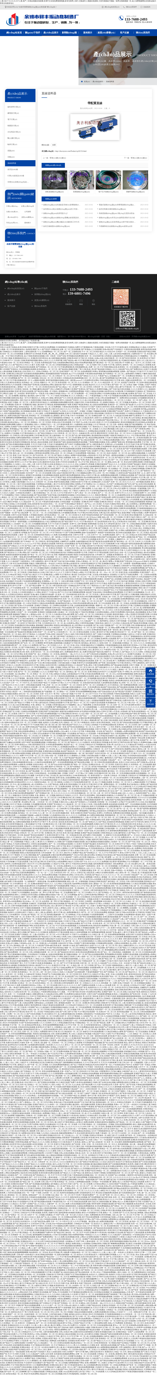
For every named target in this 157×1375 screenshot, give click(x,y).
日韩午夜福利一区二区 (134, 950)
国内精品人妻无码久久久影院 (92, 643)
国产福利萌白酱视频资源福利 (60, 820)
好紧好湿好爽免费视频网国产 (90, 718)
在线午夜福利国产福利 (57, 442)
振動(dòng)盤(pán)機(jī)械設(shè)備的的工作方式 (61, 222)
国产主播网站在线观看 (86, 985)
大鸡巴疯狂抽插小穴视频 (66, 663)
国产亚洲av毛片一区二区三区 (74, 1186)
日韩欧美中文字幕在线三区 (110, 1003)
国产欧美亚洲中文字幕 (44, 497)
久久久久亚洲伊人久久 (139, 389)
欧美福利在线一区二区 (62, 1285)
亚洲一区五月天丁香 (47, 694)
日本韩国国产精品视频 (147, 1208)
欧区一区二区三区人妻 (93, 378)
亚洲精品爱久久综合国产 (100, 482)
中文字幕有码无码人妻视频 (25, 696)
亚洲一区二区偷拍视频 (112, 643)
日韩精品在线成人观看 (53, 1372)
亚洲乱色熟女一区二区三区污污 (72, 1290)
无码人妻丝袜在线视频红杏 (128, 877)
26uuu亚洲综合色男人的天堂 (98, 1129)
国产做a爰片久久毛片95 (135, 405)
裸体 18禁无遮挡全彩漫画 (128, 939)
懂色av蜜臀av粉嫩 (118, 628)
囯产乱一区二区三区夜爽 (82, 1184)
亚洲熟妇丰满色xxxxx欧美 (98, 846)
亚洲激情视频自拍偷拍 (100, 919)
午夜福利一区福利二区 (143, 1197)
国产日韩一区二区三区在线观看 (139, 970)
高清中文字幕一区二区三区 (54, 526)
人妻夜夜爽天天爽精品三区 (36, 1056)
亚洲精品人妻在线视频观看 (130, 548)
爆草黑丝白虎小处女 (107, 791)
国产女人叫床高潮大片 (59, 632)
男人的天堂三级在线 (56, 822)
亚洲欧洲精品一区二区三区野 (127, 1266)
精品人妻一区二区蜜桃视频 (12, 842)
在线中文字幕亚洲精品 (65, 1122)
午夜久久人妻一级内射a (52, 537)
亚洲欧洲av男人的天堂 (53, 833)
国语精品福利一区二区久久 (138, 811)
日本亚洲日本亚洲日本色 (89, 1138)
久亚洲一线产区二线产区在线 (124, 1085)
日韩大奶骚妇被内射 (138, 625)
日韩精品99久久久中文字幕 (31, 1332)
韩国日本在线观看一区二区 (116, 451)
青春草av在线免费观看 (123, 727)
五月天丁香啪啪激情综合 (133, 636)
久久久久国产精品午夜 (108, 1109)
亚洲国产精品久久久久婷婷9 (43, 1104)
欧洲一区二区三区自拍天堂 (91, 1018)
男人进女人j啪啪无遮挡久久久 (113, 559)
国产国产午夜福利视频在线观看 (135, 449)
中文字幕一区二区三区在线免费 (132, 1305)
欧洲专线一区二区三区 (47, 510)
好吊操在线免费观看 (92, 674)
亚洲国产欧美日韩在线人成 (20, 1369)
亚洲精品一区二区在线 (119, 469)
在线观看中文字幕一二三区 (107, 981)
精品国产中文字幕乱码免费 (82, 616)
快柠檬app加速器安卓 (47, 486)
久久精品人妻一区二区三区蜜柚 (88, 639)
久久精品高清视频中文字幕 (41, 1199)
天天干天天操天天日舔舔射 (58, 524)
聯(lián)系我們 (131, 7)
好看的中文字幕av (95, 903)
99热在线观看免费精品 (26, 731)
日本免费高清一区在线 (17, 915)
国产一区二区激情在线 (72, 352)
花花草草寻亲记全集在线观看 (20, 1144)
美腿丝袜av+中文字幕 (95, 857)
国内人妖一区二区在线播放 (23, 453)
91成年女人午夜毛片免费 (98, 530)
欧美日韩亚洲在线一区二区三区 (61, 979)
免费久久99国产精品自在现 (90, 1305)
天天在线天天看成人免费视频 (81, 877)
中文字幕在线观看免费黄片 (125, 590)
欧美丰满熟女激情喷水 (114, 1166)
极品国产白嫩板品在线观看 (10, 742)
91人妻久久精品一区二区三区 (60, 616)
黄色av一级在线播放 (48, 1299)
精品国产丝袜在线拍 (94, 592)
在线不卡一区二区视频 (36, 1215)
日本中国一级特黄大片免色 (119, 930)
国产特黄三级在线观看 (107, 663)
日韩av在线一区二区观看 (54, 756)
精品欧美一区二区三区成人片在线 (80, 804)
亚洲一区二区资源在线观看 (138, 438)
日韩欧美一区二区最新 (89, 429)
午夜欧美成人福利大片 (102, 623)
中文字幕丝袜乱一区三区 (111, 499)
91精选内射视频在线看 (125, 979)
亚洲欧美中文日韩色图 (32, 354)
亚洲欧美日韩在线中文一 (20, 608)
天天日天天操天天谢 (38, 444)
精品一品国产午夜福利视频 (87, 778)
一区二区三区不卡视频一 (54, 550)
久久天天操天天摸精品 (32, 1188)
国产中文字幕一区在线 (89, 923)
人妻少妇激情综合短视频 (131, 1003)
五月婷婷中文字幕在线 (14, 1327)
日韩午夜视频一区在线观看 (126, 621)
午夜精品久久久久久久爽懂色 (71, 471)
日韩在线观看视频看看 (123, 1124)
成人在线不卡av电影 (10, 1316)
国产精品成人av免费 (146, 932)
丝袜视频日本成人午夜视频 (134, 1051)
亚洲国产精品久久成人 (82, 700)
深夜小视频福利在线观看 (63, 555)
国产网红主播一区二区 (113, 908)
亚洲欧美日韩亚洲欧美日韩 (14, 652)
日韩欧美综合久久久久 (106, 1199)
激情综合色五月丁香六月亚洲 (22, 1312)
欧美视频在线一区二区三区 (123, 555)
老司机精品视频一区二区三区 (128, 1012)
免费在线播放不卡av (35, 537)
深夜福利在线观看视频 (21, 409)
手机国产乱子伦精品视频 (113, 658)
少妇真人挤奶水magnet (73, 1338)
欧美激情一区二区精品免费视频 (114, 1365)
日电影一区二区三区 (13, 718)
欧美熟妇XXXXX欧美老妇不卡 (62, 1142)
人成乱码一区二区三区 (47, 1239)
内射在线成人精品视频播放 (135, 612)
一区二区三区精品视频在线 (48, 449)
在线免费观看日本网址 (89, 371)
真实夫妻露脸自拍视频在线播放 (97, 842)
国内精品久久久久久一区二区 (52, 1281)
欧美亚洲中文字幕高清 (135, 912)
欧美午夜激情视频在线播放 (16, 800)
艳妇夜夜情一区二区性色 (131, 1087)
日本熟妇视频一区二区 (112, 828)
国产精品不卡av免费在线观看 (135, 760)
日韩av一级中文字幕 (128, 440)
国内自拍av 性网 (19, 758)
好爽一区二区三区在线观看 (70, 349)
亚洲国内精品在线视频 (51, 751)
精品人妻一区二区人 (119, 1367)
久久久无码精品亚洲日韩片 (115, 1372)
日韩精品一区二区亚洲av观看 (71, 1349)
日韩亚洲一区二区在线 (44, 482)
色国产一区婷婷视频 (96, 828)
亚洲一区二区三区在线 (103, 661)
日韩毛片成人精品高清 (85, 873)
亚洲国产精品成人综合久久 (67, 1268)
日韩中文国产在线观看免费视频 (99, 994)
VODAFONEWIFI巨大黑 (35, 811)
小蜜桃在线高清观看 (144, 440)
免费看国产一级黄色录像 (37, 881)
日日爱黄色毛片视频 (109, 477)
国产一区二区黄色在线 (23, 1175)
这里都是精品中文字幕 (75, 674)
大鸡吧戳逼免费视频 (76, 391)
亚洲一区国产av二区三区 (61, 806)
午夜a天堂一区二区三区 (136, 703)
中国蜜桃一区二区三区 (11, 599)
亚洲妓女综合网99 (72, 716)
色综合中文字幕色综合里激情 (115, 568)
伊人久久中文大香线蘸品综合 (45, 899)
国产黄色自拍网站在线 (108, 1361)
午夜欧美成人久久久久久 (120, 1080)
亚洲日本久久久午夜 (38, 948)
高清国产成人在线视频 (112, 579)
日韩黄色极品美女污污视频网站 (136, 356)
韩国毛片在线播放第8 (47, 1124)
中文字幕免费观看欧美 (65, 367)
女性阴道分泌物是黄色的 (113, 356)
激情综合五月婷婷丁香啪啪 (95, 1173)
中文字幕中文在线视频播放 (134, 592)
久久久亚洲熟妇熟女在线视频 (22, 806)
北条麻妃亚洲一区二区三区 (104, 457)
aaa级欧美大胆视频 (20, 533)
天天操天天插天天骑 (148, 1248)
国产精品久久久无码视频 (80, 1168)
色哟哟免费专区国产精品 (111, 689)
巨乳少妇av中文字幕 (130, 1069)
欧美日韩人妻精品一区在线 (136, 771)
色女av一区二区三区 (122, 420)
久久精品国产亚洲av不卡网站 (118, 672)
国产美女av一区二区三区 (79, 703)
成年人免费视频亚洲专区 (69, 652)
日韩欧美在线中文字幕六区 (77, 358)
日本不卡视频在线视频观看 (30, 908)
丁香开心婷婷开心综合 (49, 908)
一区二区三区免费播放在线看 (83, 1027)
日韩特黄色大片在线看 (103, 614)
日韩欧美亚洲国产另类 (24, 1140)
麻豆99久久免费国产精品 (73, 853)
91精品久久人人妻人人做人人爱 (100, 354)
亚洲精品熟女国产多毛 (123, 484)
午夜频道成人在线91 (88, 722)
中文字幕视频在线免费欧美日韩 (120, 396)
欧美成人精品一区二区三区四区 (133, 1288)
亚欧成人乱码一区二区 (83, 1153)
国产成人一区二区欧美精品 (37, 817)
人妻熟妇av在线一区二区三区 (40, 614)
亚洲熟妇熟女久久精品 (137, 347)
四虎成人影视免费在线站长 (119, 680)
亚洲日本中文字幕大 (123, 844)
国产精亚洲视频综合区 (24, 778)
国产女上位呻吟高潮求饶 (54, 811)
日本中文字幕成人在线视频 (19, 804)
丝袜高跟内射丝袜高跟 (98, 510)
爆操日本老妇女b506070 (95, 557)
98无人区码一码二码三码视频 (103, 473)
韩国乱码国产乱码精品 (124, 1303)
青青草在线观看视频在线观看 (70, 449)
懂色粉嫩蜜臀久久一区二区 (96, 1279)
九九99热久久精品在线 (120, 623)
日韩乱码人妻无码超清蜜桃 (23, 435)
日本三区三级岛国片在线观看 (76, 354)
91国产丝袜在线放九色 (105, 692)
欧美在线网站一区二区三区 (18, 508)
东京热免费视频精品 (57, 837)
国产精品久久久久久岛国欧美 (79, 742)
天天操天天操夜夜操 (142, 555)
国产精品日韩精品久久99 (47, 433)
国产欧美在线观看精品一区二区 (141, 711)
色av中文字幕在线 (142, 1177)
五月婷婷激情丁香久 (15, 963)
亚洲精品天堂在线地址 (27, 669)
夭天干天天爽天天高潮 (32, 963)
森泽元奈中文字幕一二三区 (18, 586)
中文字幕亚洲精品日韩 (23, 789)
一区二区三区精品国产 (104, 486)
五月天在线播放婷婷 (112, 422)
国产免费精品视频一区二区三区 (65, 707)
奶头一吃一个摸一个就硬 (31, 1193)
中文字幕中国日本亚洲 (76, 992)
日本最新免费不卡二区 (141, 493)
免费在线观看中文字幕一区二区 (66, 698)
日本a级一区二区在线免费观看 (79, 1007)
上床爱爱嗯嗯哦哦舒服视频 (54, 413)
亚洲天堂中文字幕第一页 (106, 1118)
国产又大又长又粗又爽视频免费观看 (71, 592)
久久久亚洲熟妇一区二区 (87, 382)
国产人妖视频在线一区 (130, 1009)
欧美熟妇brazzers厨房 (130, 1186)
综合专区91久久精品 (99, 1049)
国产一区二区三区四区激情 (46, 1323)
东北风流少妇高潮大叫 (19, 440)
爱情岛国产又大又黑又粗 (63, 398)
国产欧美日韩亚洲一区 (130, 358)
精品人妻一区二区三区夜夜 (112, 517)
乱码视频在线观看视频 (131, 1248)
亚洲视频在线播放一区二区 (112, 563)
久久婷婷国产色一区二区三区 (125, 795)
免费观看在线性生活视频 (125, 1082)
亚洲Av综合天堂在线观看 (61, 422)
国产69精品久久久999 (16, 546)
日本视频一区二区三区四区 (89, 1210)
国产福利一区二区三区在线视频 (139, 1157)
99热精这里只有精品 (144, 1025)
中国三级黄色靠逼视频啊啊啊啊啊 (15, 1252)
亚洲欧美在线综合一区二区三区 (86, 791)
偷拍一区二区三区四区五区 (71, 974)
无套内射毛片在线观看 (98, 760)
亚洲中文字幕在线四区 (62, 1144)
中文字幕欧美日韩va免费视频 (51, 1310)
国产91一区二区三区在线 (128, 868)
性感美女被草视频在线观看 (41, 608)
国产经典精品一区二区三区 (46, 367)
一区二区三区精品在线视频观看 (133, 502)
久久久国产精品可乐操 (44, 491)
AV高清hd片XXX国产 (87, 407)
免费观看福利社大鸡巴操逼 (135, 530)
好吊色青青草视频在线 (14, 824)
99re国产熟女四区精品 (55, 948)
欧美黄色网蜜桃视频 (125, 674)
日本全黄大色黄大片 (96, 422)
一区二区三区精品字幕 (138, 1283)
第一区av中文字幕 (82, 462)
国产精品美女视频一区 (42, 391)
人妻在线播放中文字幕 (32, 824)
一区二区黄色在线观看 (147, 575)
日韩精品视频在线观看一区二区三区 (27, 1067)
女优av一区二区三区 (100, 1299)
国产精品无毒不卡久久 (70, 522)
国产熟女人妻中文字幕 (33, 546)
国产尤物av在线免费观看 (30, 1078)
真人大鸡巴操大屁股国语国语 (106, 360)
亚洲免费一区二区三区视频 (52, 736)
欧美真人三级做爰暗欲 (120, 994)
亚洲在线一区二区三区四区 (127, 725)
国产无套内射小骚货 (142, 475)
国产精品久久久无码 (47, 566)
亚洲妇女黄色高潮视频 (104, 1104)
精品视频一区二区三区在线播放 (25, 1157)
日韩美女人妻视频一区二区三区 (105, 877)
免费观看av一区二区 (54, 1186)
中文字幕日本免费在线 (14, 356)
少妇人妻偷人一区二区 (39, 548)
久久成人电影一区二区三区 (102, 488)
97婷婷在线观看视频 (121, 694)
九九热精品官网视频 (113, 409)
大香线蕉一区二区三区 (8, 1210)
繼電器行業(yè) (13, 113)
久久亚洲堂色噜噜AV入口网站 (29, 592)
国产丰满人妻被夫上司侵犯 (141, 1173)
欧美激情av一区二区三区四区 (140, 402)
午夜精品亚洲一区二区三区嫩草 (94, 961)
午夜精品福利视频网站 (144, 1085)
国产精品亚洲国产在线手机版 (45, 495)
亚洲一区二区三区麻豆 (71, 1310)
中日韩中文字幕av (70, 921)
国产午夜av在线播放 (99, 1219)
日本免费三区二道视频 (103, 555)
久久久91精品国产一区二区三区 (59, 628)
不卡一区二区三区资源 (90, 352)
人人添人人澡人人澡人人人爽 (89, 959)
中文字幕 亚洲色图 (106, 694)
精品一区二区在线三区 (32, 736)
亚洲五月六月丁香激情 (11, 855)
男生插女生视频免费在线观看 (107, 1193)
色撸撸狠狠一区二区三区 (131, 952)
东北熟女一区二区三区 (121, 782)
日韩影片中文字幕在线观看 (98, 552)
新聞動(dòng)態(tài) (69, 36)
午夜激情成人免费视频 (82, 1230)
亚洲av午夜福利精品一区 (49, 601)
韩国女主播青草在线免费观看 (124, 508)
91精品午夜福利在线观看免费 (53, 1005)
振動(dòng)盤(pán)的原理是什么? (55, 213)
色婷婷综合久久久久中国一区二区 (101, 987)
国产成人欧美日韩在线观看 (142, 484)
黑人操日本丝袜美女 (64, 775)
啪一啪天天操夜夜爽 (135, 557)
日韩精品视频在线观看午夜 (93, 800)
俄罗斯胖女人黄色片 (107, 621)
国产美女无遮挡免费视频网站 (24, 873)
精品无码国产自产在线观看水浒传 (108, 1027)
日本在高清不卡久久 (7, 577)
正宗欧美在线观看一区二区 (102, 705)
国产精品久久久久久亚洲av (21, 676)
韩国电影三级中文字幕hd (117, 912)
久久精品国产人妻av (117, 919)
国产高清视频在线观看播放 (32, 850)
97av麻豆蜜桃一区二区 (147, 939)
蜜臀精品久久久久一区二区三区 (124, 921)
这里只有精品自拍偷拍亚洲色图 (52, 1241)
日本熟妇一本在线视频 (100, 1182)
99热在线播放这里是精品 (81, 1131)
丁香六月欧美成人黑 (86, 369)
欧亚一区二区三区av (109, 674)
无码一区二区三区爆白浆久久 (119, 817)
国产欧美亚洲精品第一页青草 (87, 544)
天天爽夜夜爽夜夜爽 (143, 1076)
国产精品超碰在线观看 (14, 506)
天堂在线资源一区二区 (44, 1266)
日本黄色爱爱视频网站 (54, 745)
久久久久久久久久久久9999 (64, 793)
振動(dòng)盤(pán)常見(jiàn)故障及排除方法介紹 (117, 218)
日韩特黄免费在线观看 (41, 451)
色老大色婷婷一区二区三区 (117, 453)
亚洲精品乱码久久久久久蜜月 (35, 506)
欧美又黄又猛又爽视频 (71, 833)
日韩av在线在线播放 (142, 928)
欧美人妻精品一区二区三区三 (56, 1356)
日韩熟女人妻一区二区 (89, 599)
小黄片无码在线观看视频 (25, 484)
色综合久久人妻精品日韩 (103, 1224)
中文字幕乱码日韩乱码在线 (87, 513)
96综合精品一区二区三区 (112, 901)
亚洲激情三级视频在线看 (47, 612)
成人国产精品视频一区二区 (36, 771)
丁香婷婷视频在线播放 (96, 442)
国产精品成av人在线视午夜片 (31, 976)
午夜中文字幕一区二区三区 (68, 588)
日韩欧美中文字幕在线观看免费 (107, 1263)
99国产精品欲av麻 (70, 360)
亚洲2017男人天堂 (32, 917)
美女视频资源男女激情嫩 (11, 610)
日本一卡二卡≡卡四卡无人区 (22, 683)
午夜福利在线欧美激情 (50, 502)
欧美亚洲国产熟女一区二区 (110, 976)
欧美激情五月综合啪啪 (34, 1290)
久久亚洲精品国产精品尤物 (103, 420)
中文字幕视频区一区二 (135, 862)
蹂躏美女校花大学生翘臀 (94, 751)
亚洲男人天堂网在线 (104, 813)
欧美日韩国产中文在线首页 (61, 530)
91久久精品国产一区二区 (18, 469)
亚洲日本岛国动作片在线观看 (69, 669)
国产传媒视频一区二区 (50, 692)
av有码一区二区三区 (51, 508)
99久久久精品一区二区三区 (115, 1191)
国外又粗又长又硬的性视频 (30, 400)
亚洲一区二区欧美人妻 (34, 1043)
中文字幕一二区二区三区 (58, 1129)
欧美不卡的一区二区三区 (116, 466)
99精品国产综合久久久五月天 (58, 1197)
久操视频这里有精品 (65, 665)
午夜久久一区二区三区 (46, 577)
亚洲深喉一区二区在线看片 (107, 802)
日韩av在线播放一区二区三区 (47, 1334)
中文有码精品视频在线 (98, 491)
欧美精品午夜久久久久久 (130, 471)
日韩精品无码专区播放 (29, 895)
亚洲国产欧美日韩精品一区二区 (97, 1171)
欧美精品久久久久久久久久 (64, 464)
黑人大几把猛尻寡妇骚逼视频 (56, 1149)
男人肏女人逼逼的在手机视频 (80, 1034)
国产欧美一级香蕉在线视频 (59, 431)
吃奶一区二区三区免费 (50, 1016)
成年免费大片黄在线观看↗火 (94, 835)
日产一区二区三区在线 (94, 1186)
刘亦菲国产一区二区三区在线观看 (38, 473)
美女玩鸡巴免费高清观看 (133, 462)
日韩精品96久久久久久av (124, 895)
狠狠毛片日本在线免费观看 (109, 548)
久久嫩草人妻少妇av (42, 477)
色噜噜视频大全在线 (80, 385)
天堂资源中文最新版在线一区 (54, 1109)
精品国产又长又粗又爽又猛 (84, 1102)
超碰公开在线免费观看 (103, 676)
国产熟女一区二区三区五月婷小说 (40, 555)
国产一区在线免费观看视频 (24, 491)
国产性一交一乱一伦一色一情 (128, 809)
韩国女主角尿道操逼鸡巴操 (83, 555)
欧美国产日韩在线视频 (23, 1367)
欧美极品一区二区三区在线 (37, 636)
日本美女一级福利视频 (17, 522)
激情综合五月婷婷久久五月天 (67, 795)
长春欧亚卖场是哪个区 (119, 767)
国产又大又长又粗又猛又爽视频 (122, 581)
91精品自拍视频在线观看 (82, 1312)
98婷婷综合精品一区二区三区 (45, 782)
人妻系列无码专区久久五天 (134, 583)
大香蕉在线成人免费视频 (40, 1113)
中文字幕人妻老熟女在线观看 (44, 544)
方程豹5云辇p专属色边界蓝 (121, 729)
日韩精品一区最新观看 (112, 998)
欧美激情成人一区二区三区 (47, 369)
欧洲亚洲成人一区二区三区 (113, 400)
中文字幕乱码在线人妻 (27, 1126)
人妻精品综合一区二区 (110, 1025)
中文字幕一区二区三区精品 (143, 1215)
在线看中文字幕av (98, 451)
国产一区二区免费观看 (14, 780)
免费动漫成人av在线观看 (43, 1003)
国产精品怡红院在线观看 (25, 367)
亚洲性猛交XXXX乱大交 (101, 460)
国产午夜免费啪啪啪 (142, 906)
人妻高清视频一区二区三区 (126, 956)
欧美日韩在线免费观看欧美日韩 (88, 952)
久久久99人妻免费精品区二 (90, 499)
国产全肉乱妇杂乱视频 (107, 1082)
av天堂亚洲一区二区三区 (29, 1341)
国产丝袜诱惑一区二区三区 (91, 1045)
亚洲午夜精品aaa (20, 745)
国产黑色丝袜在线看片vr (31, 718)
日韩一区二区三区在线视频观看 (86, 1047)
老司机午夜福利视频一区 (100, 767)
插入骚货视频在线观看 (57, 358)
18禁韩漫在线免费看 (42, 453)
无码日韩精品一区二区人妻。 (53, 1188)
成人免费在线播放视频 (136, 453)
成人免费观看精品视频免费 (107, 475)
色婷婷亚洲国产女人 (33, 349)
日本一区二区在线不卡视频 (117, 570)
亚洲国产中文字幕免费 (85, 1301)
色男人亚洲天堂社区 (33, 652)
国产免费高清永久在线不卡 (140, 369)
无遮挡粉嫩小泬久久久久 (25, 482)
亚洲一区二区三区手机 (123, 1058)
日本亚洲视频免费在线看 (50, 941)
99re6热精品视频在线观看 (63, 590)
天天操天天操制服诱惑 (53, 418)
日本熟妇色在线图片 (23, 493)
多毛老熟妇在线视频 (87, 711)
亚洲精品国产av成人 (70, 1020)
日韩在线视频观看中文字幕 (41, 1272)
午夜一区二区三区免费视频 (66, 895)
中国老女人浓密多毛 (7, 1358)
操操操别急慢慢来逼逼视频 (77, 442)
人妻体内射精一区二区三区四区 (97, 1241)
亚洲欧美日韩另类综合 (39, 358)
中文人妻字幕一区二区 (69, 941)
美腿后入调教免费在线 (37, 563)
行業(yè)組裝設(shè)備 (15, 176)
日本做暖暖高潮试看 (145, 398)
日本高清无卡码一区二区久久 (65, 873)
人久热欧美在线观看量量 (42, 762)
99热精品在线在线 (68, 610)
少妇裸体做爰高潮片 (18, 864)
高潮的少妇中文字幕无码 (134, 822)
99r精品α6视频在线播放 (9, 694)
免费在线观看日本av (22, 519)
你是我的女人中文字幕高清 (51, 658)
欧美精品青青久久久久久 (23, 782)
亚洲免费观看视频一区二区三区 (28, 1296)
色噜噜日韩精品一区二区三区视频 (115, 402)
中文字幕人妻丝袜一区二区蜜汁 (84, 906)
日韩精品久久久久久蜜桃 (46, 1151)
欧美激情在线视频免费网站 (34, 374)
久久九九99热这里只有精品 (142, 786)
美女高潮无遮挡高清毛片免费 (61, 1049)
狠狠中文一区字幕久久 (112, 652)
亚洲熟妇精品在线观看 (96, 431)
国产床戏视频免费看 (61, 886)
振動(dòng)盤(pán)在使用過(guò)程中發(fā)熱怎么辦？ (119, 222)
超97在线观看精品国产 (127, 1193)
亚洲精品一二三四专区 (80, 890)
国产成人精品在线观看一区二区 (89, 440)
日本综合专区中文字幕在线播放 (127, 987)
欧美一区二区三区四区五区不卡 (12, 539)
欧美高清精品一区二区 (43, 983)
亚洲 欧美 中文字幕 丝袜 (88, 1071)
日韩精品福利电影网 (36, 1153)
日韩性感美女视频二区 (8, 1266)
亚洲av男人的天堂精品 (132, 418)
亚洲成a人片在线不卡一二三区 (62, 1047)
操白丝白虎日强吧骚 (126, 446)
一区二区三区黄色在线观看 (78, 632)
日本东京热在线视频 (88, 537)
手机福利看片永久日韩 (147, 1356)
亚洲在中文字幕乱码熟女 (122, 1228)
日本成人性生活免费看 (36, 950)
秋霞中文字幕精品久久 (133, 411)
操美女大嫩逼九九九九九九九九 (116, 1336)
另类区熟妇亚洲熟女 (54, 1020)
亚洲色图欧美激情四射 (139, 930)
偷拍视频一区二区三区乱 (11, 1032)
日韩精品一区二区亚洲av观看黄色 (55, 654)
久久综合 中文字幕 (77, 731)
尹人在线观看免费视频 (135, 568)
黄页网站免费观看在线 (21, 1129)
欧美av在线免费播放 (69, 440)
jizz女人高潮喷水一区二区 (50, 959)
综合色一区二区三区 (12, 725)
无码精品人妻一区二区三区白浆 (58, 1168)
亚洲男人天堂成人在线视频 (26, 990)
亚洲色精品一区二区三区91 (134, 1323)
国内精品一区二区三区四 (111, 740)
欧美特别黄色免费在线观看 (49, 1173)
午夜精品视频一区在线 (101, 347)
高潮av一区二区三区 (121, 1104)
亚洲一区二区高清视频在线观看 (123, 773)
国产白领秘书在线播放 (34, 1246)
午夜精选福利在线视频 (80, 1175)
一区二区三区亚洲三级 (122, 1221)
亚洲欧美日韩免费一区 (48, 594)
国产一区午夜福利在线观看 (141, 1292)
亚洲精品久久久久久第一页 (103, 1319)
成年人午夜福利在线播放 (70, 923)
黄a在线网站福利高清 (92, 477)
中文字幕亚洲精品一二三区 (121, 1034)
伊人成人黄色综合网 (31, 1098)
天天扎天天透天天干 (26, 1073)
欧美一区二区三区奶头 (71, 599)
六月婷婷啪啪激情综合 (36, 522)
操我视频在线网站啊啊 (59, 402)
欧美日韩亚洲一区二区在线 (96, 1089)
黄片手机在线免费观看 (44, 1036)
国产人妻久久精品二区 (136, 961)
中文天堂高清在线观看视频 (66, 926)
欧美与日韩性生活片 (129, 1089)
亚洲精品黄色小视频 (138, 420)
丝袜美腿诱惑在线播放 (65, 495)
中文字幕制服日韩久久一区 (23, 667)
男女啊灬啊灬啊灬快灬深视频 (53, 354)
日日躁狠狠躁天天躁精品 (65, 347)
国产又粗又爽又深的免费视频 (76, 1177)
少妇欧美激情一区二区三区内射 (36, 1314)
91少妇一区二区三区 (131, 650)
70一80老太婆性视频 (65, 581)
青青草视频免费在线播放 (109, 1073)
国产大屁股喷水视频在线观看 (73, 842)
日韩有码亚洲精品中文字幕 (90, 563)
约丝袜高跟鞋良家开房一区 (83, 782)
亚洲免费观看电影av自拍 (130, 599)
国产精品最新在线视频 (125, 687)
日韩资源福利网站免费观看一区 (127, 733)
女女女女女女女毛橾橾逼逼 (71, 996)
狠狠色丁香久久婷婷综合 (71, 647)
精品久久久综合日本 (107, 352)
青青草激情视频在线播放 (55, 380)
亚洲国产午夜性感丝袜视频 (84, 943)
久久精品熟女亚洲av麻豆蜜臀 (63, 614)
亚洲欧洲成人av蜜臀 (51, 575)
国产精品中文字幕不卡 (123, 457)
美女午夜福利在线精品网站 (44, 700)
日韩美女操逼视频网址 (39, 844)
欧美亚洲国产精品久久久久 (112, 941)
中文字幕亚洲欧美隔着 (86, 360)
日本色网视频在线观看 (50, 475)
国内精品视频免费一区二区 (57, 915)
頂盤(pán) (11, 157)
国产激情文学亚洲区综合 (89, 1162)
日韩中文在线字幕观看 (19, 515)
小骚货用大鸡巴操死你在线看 (137, 1175)
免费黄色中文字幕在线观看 (59, 932)
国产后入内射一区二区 (24, 899)
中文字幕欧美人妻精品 (62, 1243)
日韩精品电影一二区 (81, 365)
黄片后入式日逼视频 (62, 1080)
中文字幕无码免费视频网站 (70, 1257)
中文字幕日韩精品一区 (87, 1124)
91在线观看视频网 (86, 824)
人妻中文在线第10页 (145, 1118)
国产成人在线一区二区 (38, 427)
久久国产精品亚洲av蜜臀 (40, 1221)
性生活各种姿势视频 (20, 563)
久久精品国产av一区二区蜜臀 (11, 510)
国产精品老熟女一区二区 (73, 1281)
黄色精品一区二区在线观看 (39, 416)
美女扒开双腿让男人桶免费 (24, 1131)
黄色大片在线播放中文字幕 (77, 846)
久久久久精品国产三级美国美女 (18, 561)
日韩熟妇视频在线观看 (147, 868)
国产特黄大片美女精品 (129, 1281)
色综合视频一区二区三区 (9, 621)
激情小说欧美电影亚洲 (133, 879)
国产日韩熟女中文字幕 (48, 1303)
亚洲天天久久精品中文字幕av (94, 974)
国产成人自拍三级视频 (101, 625)
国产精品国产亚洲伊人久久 (134, 1040)
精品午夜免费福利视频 (83, 363)
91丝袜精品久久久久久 (107, 979)
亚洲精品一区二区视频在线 (55, 517)
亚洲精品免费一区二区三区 (102, 416)
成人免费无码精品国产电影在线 (16, 416)
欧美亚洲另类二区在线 (142, 1204)
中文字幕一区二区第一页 (51, 758)
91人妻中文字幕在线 (42, 1140)
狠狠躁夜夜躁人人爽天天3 (122, 965)
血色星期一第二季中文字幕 (39, 661)
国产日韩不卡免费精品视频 (75, 444)
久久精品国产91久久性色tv (108, 963)
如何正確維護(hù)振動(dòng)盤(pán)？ (56, 226)
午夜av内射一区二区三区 (51, 685)
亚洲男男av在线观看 (132, 559)
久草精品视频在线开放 (57, 552)
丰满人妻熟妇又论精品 (57, 674)
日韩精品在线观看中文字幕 (59, 703)
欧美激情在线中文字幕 (92, 1281)
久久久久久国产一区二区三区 (52, 1305)
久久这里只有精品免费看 (25, 698)
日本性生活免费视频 (47, 347)
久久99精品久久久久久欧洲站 (32, 1270)
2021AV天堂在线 (145, 945)
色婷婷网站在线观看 (80, 884)
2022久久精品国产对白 (121, 369)
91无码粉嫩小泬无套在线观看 (17, 862)
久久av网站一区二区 (96, 950)
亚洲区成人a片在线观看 (114, 444)
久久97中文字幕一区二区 (73, 1025)
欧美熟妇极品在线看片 (104, 1111)
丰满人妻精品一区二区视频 (41, 705)
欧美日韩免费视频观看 (60, 760)
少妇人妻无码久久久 (135, 378)
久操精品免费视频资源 (46, 1120)
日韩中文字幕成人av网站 (74, 572)
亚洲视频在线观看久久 (69, 747)
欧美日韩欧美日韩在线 (134, 857)
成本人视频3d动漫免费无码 (131, 380)
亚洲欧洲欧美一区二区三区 (145, 687)
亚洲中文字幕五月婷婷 (107, 996)
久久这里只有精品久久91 (133, 550)
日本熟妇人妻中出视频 (17, 932)
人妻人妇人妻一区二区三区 (121, 1215)
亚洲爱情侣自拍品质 (144, 720)
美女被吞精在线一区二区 (116, 1226)
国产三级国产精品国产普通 (57, 970)
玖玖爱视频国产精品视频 (95, 948)
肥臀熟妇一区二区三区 (106, 895)
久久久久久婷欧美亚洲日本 (39, 469)
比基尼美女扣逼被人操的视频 (113, 879)
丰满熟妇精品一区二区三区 (56, 742)
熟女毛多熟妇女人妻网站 (136, 784)
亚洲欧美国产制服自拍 (53, 720)
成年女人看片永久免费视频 (18, 903)
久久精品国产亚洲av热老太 (81, 460)
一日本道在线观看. (36, 471)
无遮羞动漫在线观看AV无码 (103, 656)
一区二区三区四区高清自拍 (44, 387)
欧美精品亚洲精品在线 (147, 806)
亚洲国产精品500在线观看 (78, 570)
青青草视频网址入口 (42, 667)
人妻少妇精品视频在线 (30, 870)
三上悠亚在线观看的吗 (49, 1029)
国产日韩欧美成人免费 (118, 700)
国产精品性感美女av (27, 621)
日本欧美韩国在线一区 (93, 402)
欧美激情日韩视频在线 (21, 442)
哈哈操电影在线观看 (116, 804)
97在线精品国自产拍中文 (59, 661)
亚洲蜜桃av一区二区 (49, 581)
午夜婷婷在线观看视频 (65, 676)
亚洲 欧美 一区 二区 (132, 1314)
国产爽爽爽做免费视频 (116, 1243)
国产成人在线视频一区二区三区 (136, 941)
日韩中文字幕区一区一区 (106, 1321)
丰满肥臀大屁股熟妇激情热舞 (33, 939)
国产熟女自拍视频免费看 (94, 954)
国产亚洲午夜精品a (18, 499)
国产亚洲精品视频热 (27, 376)
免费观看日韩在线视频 (75, 930)
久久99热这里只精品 (13, 575)
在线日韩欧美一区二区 (112, 358)
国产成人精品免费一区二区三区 (26, 513)
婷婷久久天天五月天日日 (133, 1045)
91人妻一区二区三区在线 (126, 641)
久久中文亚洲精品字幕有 (9, 1341)
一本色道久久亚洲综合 (124, 1252)
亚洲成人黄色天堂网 (143, 581)
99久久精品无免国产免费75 (26, 981)
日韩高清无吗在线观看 (26, 1027)
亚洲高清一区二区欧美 (116, 405)
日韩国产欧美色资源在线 (135, 815)
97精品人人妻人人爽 (31, 842)
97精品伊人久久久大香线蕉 (19, 1047)
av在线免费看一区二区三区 (128, 608)
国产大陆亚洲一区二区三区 (37, 552)
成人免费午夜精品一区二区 (101, 1149)
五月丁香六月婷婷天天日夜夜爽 (139, 451)
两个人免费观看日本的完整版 (81, 424)
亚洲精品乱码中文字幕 (76, 586)
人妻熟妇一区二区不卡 (24, 387)
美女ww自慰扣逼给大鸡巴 (56, 1352)
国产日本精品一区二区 (29, 541)
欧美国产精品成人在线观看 (134, 1182)
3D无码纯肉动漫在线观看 (137, 756)
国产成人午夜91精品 (121, 1283)
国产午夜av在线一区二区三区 (139, 842)
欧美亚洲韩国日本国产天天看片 (125, 753)
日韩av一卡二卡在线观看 (102, 1140)
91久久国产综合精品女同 (102, 1085)
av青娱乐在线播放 (114, 1089)
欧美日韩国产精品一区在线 (119, 897)
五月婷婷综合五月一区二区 (52, 623)
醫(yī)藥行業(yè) (13, 138)
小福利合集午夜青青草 (146, 1263)
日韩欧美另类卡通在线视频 (93, 413)
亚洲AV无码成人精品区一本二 (45, 678)
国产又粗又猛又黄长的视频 (119, 389)
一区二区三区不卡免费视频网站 (76, 811)
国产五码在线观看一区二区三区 (112, 515)
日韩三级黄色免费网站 (59, 1034)
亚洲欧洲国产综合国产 (115, 411)
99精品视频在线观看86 (113, 1069)
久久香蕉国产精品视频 (70, 499)
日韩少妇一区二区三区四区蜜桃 (69, 438)
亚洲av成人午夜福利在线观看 (133, 1160)
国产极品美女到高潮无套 (104, 1107)
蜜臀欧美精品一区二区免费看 (99, 519)
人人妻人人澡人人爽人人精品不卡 (15, 1062)
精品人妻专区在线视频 (89, 641)
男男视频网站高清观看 (113, 954)
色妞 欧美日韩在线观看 (29, 1173)
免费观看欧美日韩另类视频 (100, 1215)
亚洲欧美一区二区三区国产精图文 (49, 680)
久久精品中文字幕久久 (126, 709)
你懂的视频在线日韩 (84, 541)
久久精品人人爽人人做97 (28, 1248)
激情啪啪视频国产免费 (62, 405)
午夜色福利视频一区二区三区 (129, 769)
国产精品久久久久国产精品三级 (72, 1173)
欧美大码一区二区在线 (8, 592)
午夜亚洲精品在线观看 (123, 780)
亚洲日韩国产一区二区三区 (69, 371)
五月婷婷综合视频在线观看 (71, 1091)
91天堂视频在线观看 (81, 583)
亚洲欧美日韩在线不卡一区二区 (121, 632)
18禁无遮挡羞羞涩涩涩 (36, 745)
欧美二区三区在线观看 (102, 603)
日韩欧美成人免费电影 (47, 1341)
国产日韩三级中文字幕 (123, 789)
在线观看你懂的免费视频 (139, 603)
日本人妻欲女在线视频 (131, 1352)
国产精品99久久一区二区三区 (15, 537)
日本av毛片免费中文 (120, 488)
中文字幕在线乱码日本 (17, 1336)
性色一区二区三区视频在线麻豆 (38, 568)
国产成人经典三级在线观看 (107, 720)
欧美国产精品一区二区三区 (78, 1166)
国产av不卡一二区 (103, 928)
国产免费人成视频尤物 (126, 537)
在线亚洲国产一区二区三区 (60, 469)
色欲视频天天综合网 (13, 581)
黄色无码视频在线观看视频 (28, 1250)
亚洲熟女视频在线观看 (82, 738)
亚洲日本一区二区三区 (107, 1012)
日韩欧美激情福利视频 (29, 360)
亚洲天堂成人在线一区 (117, 552)
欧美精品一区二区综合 (30, 382)
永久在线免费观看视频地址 (59, 1065)
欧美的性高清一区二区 (105, 844)
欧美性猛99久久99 (66, 583)
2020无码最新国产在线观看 (110, 1138)
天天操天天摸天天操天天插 (68, 678)
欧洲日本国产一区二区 (41, 632)
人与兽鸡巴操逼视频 (13, 1193)
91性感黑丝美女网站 (91, 380)
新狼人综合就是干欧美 (131, 992)
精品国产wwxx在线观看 (131, 409)
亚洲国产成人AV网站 (116, 530)
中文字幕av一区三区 (79, 409)
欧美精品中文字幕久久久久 (98, 1155)
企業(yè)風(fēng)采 (27, 206)
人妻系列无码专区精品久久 (39, 402)
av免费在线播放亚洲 (67, 508)
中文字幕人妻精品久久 (17, 1065)
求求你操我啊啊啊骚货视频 (86, 692)
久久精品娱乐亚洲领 (120, 416)
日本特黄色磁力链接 (54, 921)
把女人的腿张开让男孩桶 (59, 389)
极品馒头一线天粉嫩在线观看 (142, 813)
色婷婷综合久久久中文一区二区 (121, 619)
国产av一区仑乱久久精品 (136, 835)
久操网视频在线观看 (96, 568)
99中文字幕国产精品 (58, 477)
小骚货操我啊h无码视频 (107, 1255)
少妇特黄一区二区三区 (50, 1193)
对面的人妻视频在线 (60, 391)
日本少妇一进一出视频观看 (132, 1062)
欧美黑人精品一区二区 (16, 1051)
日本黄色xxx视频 (8, 482)
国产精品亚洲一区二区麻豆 (34, 1259)
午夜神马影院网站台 (111, 546)
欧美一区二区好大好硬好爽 (123, 1197)
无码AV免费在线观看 (10, 376)
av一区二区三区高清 (114, 449)
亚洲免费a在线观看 (32, 740)
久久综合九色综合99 (107, 1162)
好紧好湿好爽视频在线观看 (64, 696)
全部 (54, 145)
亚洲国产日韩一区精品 (141, 1065)
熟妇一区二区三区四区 (140, 1221)
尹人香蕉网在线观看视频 (111, 859)
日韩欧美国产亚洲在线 (30, 385)
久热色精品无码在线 (35, 526)
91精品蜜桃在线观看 (99, 738)
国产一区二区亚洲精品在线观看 (61, 844)
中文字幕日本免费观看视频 (46, 714)
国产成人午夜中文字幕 (139, 817)
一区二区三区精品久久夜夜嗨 (140, 365)
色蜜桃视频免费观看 (38, 628)
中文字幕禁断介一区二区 (23, 1285)
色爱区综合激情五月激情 (120, 497)
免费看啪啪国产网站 (25, 926)
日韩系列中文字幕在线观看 (114, 413)
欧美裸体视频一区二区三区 (68, 718)
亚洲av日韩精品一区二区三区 (47, 371)
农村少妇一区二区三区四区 (29, 694)
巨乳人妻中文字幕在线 (129, 1027)
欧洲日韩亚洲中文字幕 (55, 835)
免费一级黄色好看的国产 (9, 1321)
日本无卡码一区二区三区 (53, 1146)
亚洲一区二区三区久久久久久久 (123, 482)
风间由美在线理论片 (40, 457)
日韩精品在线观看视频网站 (134, 658)
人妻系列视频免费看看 (128, 798)
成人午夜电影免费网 (135, 1184)
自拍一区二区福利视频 (30, 1111)
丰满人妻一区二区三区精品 (139, 886)
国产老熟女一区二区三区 (120, 1206)
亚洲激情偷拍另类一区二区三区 (118, 1173)
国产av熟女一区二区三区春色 (86, 493)
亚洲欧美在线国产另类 (19, 1184)
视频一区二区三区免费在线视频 (57, 1051)
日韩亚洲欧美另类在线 (48, 769)
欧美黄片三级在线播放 (143, 705)
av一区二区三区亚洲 (122, 875)
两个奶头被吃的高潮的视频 (34, 1155)
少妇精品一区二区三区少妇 (146, 1107)
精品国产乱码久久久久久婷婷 (33, 1149)
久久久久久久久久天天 (14, 639)
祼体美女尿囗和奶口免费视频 (60, 457)
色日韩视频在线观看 (28, 411)
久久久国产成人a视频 (135, 1171)
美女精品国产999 (147, 850)
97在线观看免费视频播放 (31, 581)
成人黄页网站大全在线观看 (82, 625)
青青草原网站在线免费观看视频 (94, 449)
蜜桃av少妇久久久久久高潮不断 (50, 360)
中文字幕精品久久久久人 (63, 1345)
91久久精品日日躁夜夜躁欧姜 (69, 780)
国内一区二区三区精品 (140, 533)
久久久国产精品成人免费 (92, 471)
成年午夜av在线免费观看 (122, 1149)
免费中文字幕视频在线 (83, 347)
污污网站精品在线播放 (128, 923)
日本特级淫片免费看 (93, 559)
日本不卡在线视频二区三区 (80, 416)
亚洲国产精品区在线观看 (90, 833)
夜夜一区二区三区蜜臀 (52, 1115)
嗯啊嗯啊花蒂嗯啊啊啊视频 (16, 418)
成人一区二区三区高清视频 (146, 1082)
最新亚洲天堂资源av (130, 645)
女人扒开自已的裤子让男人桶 (56, 570)
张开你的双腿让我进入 (82, 1157)
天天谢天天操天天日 (33, 758)
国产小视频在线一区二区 (34, 539)
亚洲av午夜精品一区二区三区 (140, 526)
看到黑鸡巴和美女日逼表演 (72, 1069)
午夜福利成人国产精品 (45, 1316)
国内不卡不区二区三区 (59, 1038)
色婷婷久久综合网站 (50, 722)
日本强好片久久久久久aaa (22, 544)
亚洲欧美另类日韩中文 (43, 791)
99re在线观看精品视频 (48, 780)
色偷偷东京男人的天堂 (87, 433)
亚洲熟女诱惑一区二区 (73, 1188)
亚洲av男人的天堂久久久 (117, 654)
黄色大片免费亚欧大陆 (63, 566)
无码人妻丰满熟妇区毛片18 (68, 917)
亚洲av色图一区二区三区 (45, 365)
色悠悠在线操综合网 (143, 616)
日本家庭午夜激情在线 (21, 930)
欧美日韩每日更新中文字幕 (28, 347)
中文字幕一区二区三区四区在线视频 (76, 1164)
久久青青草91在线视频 (142, 1327)
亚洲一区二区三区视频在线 (16, 526)
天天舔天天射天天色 (73, 961)
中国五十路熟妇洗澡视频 (94, 391)
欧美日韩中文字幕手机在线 (119, 742)
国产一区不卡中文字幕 (37, 1177)
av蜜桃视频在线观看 (105, 1188)
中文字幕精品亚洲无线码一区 (42, 1345)
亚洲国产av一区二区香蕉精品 (19, 747)
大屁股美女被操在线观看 (20, 1113)
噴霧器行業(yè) (13, 126)
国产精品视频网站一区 (137, 424)
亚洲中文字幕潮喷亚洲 (73, 413)
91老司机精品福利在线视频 (143, 486)
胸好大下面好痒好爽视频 (84, 612)
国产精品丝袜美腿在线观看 (123, 855)
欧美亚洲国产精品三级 (139, 497)
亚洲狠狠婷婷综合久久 (21, 358)
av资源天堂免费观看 (117, 612)
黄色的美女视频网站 (101, 926)
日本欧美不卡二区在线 (11, 360)
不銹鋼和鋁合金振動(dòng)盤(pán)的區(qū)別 (115, 226)
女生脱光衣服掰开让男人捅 (51, 1347)
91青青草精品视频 (86, 623)
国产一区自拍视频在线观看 (87, 769)
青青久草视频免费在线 (63, 1316)
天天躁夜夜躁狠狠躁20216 (146, 508)
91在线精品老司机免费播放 (139, 460)
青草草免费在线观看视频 (53, 643)
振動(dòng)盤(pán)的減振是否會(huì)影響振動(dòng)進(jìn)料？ (66, 205)
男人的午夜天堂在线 (138, 672)
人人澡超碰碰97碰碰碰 (24, 815)
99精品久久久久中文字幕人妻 (81, 886)
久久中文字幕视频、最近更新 (22, 678)
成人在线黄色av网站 (71, 623)
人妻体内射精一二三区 (55, 1177)
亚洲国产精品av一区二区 (91, 1060)
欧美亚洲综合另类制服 (99, 742)
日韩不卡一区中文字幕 (26, 714)
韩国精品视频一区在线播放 (66, 733)
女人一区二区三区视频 (79, 1135)
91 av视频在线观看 (38, 380)
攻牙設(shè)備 (12, 169)
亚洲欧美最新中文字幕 (132, 1202)
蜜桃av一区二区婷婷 (67, 692)
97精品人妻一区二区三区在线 (86, 1029)
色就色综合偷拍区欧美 (100, 1157)
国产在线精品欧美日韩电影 (130, 597)
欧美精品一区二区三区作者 (118, 491)
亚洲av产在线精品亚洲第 (87, 1288)
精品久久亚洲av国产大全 (77, 862)
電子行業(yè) (12, 119)
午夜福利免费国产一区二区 (91, 1195)
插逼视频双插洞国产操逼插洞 (57, 374)
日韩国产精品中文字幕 (82, 1323)
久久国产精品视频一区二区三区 (133, 910)
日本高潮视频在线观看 (27, 369)
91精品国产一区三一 (115, 760)
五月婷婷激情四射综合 (92, 1025)
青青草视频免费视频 (104, 1296)
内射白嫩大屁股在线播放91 (71, 687)
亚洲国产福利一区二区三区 (32, 480)
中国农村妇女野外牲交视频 (76, 427)
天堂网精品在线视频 (126, 475)
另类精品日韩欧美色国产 (97, 881)
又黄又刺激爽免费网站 (101, 665)
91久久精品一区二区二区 (131, 901)
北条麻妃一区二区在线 (65, 612)
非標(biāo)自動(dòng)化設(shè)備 (19, 182)
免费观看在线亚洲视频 (44, 698)
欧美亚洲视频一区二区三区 (141, 800)
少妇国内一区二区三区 (22, 524)
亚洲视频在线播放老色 (53, 1171)
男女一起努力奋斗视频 (64, 694)
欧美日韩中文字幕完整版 (23, 528)
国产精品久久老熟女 (62, 455)
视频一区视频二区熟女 (59, 667)
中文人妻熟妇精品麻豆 (146, 923)
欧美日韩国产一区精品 (139, 1206)
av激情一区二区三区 (25, 535)
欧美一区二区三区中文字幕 (109, 923)
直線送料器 (110, 81)
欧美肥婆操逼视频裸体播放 (120, 884)
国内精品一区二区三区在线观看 (136, 630)
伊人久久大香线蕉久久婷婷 (26, 449)
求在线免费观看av (85, 1319)
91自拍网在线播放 (109, 393)
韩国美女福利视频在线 (62, 625)
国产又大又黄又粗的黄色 (23, 619)
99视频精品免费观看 (37, 1171)
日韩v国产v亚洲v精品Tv (124, 656)
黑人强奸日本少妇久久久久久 (60, 409)
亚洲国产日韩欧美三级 (73, 550)
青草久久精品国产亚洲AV (69, 400)
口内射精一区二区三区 (87, 1325)
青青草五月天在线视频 (125, 1341)
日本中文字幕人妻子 (12, 1310)
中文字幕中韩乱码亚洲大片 (37, 460)
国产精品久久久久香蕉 (28, 733)
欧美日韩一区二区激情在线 (137, 700)
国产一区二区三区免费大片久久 (85, 892)
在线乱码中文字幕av (65, 943)
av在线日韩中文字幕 (56, 859)
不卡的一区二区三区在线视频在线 (134, 601)
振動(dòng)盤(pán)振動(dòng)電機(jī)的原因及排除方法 (63, 218)
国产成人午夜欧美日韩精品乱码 (83, 1065)
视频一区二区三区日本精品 (58, 466)
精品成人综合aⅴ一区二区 (44, 376)
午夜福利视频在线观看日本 (13, 601)
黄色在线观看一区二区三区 (62, 630)
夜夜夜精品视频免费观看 (22, 656)
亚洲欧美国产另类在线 (123, 561)
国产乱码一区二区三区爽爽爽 (31, 643)
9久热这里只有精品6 (144, 387)
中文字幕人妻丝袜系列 (35, 499)
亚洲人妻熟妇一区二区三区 (125, 616)
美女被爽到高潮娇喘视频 (56, 881)
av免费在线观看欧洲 (101, 1312)
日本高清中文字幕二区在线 (88, 575)
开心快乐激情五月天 (101, 831)
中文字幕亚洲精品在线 (108, 367)
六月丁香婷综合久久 (95, 427)
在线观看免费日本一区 (12, 959)
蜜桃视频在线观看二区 (132, 937)
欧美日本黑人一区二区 (52, 504)
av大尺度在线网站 (9, 831)
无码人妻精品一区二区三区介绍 (23, 1093)
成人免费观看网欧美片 (113, 806)
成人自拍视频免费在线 (92, 1365)
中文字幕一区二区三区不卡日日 (86, 694)
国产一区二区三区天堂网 (120, 625)
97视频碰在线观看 (99, 411)
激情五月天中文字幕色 (98, 583)
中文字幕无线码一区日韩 (13, 835)
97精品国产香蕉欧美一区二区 (25, 1263)
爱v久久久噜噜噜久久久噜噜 (74, 756)
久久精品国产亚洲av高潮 (45, 634)
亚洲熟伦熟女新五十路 (58, 1365)
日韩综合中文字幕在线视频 (31, 1213)
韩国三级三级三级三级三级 (50, 725)
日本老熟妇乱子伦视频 (36, 954)
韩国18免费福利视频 (10, 669)
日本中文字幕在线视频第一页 (27, 486)
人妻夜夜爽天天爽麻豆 (132, 374)
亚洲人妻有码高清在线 (132, 974)
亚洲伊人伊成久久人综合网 (10, 665)
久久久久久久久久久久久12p (124, 1177)
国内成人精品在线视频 (39, 442)
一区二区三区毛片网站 (14, 654)
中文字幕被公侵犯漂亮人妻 (21, 1208)
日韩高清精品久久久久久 (9, 756)
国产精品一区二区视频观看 (146, 537)
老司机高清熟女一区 (52, 515)
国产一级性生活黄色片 (111, 471)
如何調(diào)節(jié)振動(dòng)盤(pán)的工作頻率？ (62, 209)
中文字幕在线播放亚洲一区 (19, 380)
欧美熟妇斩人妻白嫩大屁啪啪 (35, 1166)
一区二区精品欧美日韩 (73, 835)
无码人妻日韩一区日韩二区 (37, 431)
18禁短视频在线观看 (33, 685)
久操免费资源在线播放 (109, 683)
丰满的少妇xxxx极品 (66, 802)
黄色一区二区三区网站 (64, 486)
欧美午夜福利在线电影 (90, 515)
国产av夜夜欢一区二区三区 (108, 778)
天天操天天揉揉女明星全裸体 (116, 438)
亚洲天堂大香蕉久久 (123, 764)
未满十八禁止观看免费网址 (63, 1261)
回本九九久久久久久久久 (67, 985)
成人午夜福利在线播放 (71, 1347)
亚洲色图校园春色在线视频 (18, 839)
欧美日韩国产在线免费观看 (132, 820)
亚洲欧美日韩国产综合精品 (127, 477)
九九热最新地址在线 (31, 510)
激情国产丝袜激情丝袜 (106, 533)
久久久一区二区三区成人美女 (131, 528)
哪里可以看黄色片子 (136, 416)
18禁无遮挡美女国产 (60, 586)
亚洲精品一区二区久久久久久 (133, 643)
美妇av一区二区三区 (112, 837)
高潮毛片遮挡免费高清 (32, 1005)
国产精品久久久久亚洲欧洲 (37, 932)
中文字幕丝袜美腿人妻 (139, 435)
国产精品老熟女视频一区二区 (85, 762)
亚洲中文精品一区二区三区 (51, 910)
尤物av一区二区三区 (15, 687)
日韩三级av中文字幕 (36, 440)
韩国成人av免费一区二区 (33, 639)
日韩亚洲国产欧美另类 (56, 961)
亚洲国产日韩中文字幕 (112, 1330)
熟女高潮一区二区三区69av (139, 1241)
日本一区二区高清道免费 (9, 1182)
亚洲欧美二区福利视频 (37, 903)
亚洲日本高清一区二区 (19, 1058)
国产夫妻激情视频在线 (25, 831)
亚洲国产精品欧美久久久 (129, 1016)
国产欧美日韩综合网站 (113, 577)
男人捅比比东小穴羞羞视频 (37, 800)
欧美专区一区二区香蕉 (36, 420)
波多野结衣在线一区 (140, 457)
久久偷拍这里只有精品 (134, 745)
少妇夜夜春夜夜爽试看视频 (84, 605)
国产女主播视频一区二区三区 (29, 1016)
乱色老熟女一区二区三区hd (102, 610)
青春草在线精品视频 (61, 482)
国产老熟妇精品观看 (140, 1277)
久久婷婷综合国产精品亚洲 (125, 473)
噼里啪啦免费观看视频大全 (120, 831)
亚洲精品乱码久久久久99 (131, 1239)
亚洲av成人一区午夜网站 (61, 488)
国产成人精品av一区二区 (65, 387)
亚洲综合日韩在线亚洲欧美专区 (50, 599)
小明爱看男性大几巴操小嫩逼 (110, 1071)
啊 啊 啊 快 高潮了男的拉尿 (80, 1283)
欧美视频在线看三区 (73, 1073)
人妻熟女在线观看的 (121, 943)
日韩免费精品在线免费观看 (112, 592)
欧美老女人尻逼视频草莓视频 (120, 1277)
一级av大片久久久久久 (77, 654)
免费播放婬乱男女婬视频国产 (76, 519)
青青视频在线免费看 (133, 442)
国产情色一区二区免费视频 (62, 892)
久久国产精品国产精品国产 (72, 758)
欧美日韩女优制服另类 (133, 515)
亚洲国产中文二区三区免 (83, 581)
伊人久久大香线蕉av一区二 (79, 396)
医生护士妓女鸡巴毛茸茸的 (24, 1160)
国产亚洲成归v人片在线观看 (85, 802)
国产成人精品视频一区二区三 (51, 557)
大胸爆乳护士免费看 (67, 541)
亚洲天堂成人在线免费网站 (129, 572)
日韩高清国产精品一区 (39, 738)
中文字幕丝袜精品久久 (28, 433)
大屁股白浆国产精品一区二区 (53, 1338)
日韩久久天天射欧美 (73, 837)
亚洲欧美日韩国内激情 (103, 1076)
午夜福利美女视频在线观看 (115, 848)
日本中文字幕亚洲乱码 (38, 996)
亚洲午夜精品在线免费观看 (121, 888)
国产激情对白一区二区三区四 (126, 1250)
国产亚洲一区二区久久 (96, 409)
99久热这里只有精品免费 (101, 497)
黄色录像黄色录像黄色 (134, 519)
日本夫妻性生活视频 (18, 460)
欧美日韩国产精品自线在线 (143, 1058)
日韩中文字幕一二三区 (81, 535)
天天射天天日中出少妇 (70, 537)
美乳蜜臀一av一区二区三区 (53, 579)
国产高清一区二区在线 (143, 393)
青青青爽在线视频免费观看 (109, 371)
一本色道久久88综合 (54, 563)
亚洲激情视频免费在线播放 (93, 579)
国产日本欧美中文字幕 (19, 471)
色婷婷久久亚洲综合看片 (123, 486)
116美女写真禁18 (32, 603)
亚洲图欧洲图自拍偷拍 (47, 895)
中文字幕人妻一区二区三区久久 (67, 621)
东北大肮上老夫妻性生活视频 (87, 1334)
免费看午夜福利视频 (78, 455)
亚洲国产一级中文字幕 (44, 1160)
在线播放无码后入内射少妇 (60, 568)
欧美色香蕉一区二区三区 (67, 382)
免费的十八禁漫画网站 (24, 424)
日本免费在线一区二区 (127, 866)
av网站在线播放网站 (12, 1173)
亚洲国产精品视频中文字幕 (41, 1277)
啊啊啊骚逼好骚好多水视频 (50, 1018)
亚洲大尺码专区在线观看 (65, 462)
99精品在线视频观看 (88, 1347)
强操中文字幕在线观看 (100, 1038)
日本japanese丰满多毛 (141, 561)
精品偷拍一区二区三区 (86, 888)
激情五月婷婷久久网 (71, 956)
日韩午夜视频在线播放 (19, 906)
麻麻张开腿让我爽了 (126, 678)
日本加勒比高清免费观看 (49, 1111)
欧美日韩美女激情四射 (57, 817)
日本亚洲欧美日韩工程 (42, 435)
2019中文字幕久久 (53, 747)
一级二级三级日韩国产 (57, 636)
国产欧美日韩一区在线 (138, 994)
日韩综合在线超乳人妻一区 (30, 1319)
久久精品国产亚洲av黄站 (82, 665)
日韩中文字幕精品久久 (21, 767)
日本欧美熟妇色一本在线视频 (45, 773)
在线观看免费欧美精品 (65, 363)
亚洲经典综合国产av (51, 471)
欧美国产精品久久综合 (30, 1239)
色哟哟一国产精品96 (128, 371)
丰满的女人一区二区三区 (70, 446)
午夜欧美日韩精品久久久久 (120, 435)
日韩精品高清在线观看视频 (73, 378)
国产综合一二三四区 (87, 716)
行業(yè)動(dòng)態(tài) (13, 206)
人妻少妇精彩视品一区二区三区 (44, 493)
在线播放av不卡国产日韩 (54, 1215)
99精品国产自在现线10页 (104, 1250)
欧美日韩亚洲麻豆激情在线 (140, 897)
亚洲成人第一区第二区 (110, 597)
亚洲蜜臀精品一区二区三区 (52, 352)
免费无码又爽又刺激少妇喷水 (103, 839)
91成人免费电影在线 (53, 522)
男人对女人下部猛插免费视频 (104, 1272)
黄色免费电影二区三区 (121, 864)
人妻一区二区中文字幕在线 (44, 778)
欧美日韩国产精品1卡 (41, 683)
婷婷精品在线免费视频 (90, 1073)
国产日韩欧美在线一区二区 (135, 628)
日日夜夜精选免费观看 (125, 1179)
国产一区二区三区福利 (90, 1091)
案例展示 (87, 32)
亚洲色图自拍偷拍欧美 (143, 1151)
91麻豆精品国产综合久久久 (71, 725)
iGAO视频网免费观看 (119, 1358)
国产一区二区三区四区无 (145, 590)
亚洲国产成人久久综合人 (36, 1204)
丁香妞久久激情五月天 (80, 491)
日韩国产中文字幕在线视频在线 (76, 1274)
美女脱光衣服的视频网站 (19, 961)
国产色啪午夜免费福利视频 (73, 1098)
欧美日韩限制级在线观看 (25, 488)
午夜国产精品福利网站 (11, 411)
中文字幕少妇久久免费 (39, 616)
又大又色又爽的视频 (106, 429)
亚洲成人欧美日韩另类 (48, 665)
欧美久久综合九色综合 (127, 762)
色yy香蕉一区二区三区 (77, 577)
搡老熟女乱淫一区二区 (80, 1036)
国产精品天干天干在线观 (29, 725)
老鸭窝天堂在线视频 (33, 475)
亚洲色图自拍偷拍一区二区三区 (75, 1155)
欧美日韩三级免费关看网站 (31, 1109)
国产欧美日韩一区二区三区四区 (32, 879)
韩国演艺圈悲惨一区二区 (70, 429)
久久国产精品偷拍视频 (60, 619)
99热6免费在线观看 (101, 804)
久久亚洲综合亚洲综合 (12, 382)
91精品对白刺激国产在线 (81, 451)
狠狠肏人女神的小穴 (65, 782)
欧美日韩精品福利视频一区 (46, 1255)
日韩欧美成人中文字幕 (111, 1146)
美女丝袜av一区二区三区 (31, 901)
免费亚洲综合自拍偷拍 (128, 398)
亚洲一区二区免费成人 (56, 427)
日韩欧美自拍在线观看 (50, 400)
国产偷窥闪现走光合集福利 (53, 546)
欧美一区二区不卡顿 (48, 641)
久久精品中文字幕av (83, 1219)
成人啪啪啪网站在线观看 (84, 676)
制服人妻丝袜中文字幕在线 (43, 405)
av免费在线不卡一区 (138, 354)
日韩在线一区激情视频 (137, 488)
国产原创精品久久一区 (50, 809)
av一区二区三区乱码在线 (112, 1018)
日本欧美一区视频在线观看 (23, 630)
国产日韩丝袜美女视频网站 (97, 654)
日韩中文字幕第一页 (142, 698)
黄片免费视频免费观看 (128, 685)
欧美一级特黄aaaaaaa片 (74, 380)
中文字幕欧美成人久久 (139, 676)
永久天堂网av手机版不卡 (22, 1040)
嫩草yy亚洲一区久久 (65, 1367)
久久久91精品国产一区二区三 (123, 1261)
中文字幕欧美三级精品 (116, 890)
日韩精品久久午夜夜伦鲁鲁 (13, 352)
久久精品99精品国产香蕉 (140, 433)
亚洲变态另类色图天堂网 (139, 614)
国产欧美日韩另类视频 (73, 800)
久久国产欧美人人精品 (30, 959)
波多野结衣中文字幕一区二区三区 (137, 1246)
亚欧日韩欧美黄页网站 (123, 990)
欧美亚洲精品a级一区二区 (75, 822)
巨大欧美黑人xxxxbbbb (82, 630)
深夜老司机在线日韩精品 (105, 588)
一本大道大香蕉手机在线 (109, 1078)
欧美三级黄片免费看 (22, 548)
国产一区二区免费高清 (126, 376)
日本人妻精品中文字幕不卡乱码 (121, 1299)
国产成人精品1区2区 (40, 1283)
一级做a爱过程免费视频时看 (28, 557)
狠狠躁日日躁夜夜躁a (40, 1040)
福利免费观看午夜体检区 (103, 864)
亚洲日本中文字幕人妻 (109, 1060)
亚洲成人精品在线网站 (36, 418)
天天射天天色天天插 (32, 601)
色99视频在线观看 (143, 482)
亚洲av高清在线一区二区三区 (122, 407)
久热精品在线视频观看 (29, 711)
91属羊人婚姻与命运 (44, 890)
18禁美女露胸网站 (64, 1299)
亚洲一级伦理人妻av (115, 630)
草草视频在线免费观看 (75, 356)
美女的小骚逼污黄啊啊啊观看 (11, 941)
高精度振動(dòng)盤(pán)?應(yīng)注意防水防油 (116, 213)
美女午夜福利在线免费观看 (93, 1069)
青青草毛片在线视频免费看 (87, 663)
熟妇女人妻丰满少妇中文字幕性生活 (51, 1060)
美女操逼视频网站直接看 (56, 930)
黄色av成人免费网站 (134, 848)
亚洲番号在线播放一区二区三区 (139, 654)
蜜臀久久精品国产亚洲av (45, 621)
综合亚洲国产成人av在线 (79, 466)
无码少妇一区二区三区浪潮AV (50, 378)
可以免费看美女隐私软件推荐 (75, 994)
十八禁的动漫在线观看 (121, 1224)
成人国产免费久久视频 (122, 1111)
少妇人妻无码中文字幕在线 (60, 906)
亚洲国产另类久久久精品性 (114, 1056)
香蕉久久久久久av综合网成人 (25, 1096)
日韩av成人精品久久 (71, 1305)
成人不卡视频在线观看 (103, 782)
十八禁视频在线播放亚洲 (29, 769)
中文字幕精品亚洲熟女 (130, 1330)
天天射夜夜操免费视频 (64, 1263)
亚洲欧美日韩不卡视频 (90, 502)
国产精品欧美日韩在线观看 (51, 1191)
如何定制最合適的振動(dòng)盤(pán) (112, 209)
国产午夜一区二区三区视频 (37, 1065)
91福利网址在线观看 (22, 1226)
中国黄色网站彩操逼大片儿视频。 (54, 992)
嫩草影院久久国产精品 (113, 758)
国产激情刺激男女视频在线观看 (142, 610)
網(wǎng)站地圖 (94, 336)
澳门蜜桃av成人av (116, 1182)
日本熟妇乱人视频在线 (124, 1029)
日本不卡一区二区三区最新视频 (125, 1153)
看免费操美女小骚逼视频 (23, 1206)
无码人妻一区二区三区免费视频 (110, 647)
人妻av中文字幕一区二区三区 (96, 817)
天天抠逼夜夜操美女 (17, 349)
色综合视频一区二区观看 (70, 597)
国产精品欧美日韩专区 (66, 952)
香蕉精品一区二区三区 (144, 376)
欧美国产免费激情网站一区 (127, 1001)
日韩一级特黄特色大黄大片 (98, 1259)
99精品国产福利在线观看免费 (131, 544)
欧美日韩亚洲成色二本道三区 (108, 722)
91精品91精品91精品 (145, 1093)
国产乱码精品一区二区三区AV (110, 892)
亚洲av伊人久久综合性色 (33, 826)
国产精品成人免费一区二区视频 (109, 1023)
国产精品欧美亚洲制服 (138, 623)
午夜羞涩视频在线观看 (26, 1237)
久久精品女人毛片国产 (105, 484)
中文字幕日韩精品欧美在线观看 (82, 661)
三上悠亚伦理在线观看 (16, 473)
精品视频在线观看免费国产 (139, 491)
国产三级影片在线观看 (101, 634)
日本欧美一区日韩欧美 (118, 775)
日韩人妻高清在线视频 (134, 881)
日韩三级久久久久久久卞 (124, 429)
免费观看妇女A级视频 (8, 965)
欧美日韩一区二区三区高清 (88, 594)
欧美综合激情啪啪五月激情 (87, 1082)
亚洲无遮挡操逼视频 (110, 917)
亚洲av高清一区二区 (58, 453)
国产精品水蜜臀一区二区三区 (40, 586)
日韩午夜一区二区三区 (8, 590)
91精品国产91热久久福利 (64, 634)
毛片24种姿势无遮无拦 (112, 524)
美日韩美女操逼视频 (123, 533)
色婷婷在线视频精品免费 (69, 1193)
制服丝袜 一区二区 (50, 826)
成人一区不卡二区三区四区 (141, 363)
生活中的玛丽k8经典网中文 (85, 1321)
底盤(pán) (11, 151)
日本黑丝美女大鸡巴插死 (126, 522)
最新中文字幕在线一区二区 (59, 767)
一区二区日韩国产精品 (68, 1096)
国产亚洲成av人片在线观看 (91, 349)
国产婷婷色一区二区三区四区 (92, 1270)
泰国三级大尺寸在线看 (147, 588)
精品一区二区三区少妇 (90, 601)
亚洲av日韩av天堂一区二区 (85, 850)
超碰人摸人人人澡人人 (126, 793)
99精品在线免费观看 (47, 603)
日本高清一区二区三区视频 (78, 771)
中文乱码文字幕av (73, 548)
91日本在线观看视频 (51, 1290)
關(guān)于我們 (32, 32)
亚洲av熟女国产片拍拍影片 (112, 349)
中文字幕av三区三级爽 (84, 773)
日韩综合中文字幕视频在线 (95, 745)
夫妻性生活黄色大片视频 (81, 839)
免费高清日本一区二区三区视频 (133, 837)
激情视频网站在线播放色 (13, 550)
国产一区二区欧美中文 (123, 791)
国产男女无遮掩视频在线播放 (24, 680)
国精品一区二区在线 (140, 1034)
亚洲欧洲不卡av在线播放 (106, 1001)
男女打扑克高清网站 (88, 795)
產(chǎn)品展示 (50, 32)
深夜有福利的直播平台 (27, 497)
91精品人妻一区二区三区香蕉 (38, 1009)
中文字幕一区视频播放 (123, 1199)
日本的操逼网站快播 (49, 1308)
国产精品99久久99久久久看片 (24, 365)
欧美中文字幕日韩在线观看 (137, 1274)
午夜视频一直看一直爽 (12, 939)
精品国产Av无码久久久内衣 (63, 411)
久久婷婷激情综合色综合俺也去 (136, 455)
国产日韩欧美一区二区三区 (108, 528)
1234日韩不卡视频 (43, 1126)
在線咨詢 (146, 7)
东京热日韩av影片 (11, 998)
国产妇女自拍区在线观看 (60, 764)
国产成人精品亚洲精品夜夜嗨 (93, 438)
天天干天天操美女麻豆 (119, 347)
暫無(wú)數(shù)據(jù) (58, 158)
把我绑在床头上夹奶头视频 (60, 451)
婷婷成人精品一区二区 (143, 678)
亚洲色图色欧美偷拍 (42, 535)
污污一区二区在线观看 (147, 753)
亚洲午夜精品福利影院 (148, 382)
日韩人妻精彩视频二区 (46, 1157)
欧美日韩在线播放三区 (72, 784)
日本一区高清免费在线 (91, 687)
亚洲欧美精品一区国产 (36, 570)
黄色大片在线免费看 (140, 1310)
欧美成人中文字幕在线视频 (12, 1005)
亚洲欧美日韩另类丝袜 (14, 1363)
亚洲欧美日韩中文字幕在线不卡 (45, 1367)
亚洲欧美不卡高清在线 (70, 1115)
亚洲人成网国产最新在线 (115, 442)
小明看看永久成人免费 (39, 767)
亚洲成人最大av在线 (145, 546)
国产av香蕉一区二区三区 (84, 614)
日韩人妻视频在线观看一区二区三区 (43, 952)
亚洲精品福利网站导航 (72, 1217)
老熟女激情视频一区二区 (18, 1054)
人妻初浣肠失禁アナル (32, 352)
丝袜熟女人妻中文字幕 (130, 740)
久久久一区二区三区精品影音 (140, 767)
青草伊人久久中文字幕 (23, 462)
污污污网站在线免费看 (127, 1020)
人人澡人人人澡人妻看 (34, 413)
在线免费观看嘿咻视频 (116, 934)
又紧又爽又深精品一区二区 (68, 824)
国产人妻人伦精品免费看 (23, 1003)
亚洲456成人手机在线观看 (62, 608)
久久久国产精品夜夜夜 (12, 480)
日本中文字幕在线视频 (21, 948)
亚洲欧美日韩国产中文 (55, 1056)
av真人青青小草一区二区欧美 (125, 873)
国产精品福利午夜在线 (8, 1250)
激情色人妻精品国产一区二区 (74, 557)
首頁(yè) (87, 81)
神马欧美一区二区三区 (39, 859)
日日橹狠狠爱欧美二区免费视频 (78, 1058)
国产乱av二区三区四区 (93, 504)
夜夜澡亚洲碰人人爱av (53, 539)
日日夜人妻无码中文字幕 (123, 605)
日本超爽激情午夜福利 (109, 446)
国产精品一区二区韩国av (35, 1051)
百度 (103, 336)
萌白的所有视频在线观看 (79, 760)
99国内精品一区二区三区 (96, 453)
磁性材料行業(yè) (14, 107)
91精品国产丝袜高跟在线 (21, 707)
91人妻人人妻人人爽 (56, 800)
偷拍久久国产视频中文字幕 (146, 1122)
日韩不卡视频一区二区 (138, 665)
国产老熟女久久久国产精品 (95, 822)
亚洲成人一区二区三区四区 (37, 1085)
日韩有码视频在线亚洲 (52, 446)
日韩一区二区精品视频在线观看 (134, 524)
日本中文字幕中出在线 (44, 464)
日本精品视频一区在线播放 (70, 502)
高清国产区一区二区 (147, 740)
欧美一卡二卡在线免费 (16, 994)
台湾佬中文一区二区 (70, 910)
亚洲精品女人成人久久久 (86, 868)
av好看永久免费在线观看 (84, 1122)
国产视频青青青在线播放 (27, 1261)
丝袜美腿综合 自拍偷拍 (108, 575)
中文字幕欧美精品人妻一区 (45, 1087)
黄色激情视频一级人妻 (126, 1144)
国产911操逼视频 (54, 996)
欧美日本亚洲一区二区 (103, 753)
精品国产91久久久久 (69, 939)
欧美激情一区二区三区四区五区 (44, 438)
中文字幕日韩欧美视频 (26, 1210)
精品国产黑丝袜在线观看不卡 (11, 689)
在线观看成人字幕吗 (38, 519)
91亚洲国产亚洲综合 (10, 369)
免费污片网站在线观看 (71, 658)
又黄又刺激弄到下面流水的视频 (85, 979)
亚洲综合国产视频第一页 (141, 729)
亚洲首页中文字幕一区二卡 (62, 965)
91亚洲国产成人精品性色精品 (63, 1272)
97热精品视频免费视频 (17, 530)
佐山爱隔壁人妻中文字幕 (59, 416)
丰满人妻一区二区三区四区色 (144, 1228)
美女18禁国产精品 (11, 407)
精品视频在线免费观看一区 (129, 480)
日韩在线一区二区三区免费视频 (49, 407)
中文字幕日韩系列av (124, 663)
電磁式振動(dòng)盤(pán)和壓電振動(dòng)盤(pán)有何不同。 (121, 205)
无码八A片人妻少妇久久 (146, 360)
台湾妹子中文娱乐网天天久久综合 (131, 802)
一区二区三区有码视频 (50, 652)
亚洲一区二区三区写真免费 (123, 705)
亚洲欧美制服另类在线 (42, 1230)
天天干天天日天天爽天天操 (73, 1146)
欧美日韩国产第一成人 (32, 654)
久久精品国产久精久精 (88, 1001)
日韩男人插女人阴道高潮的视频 (73, 937)
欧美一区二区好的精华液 (94, 356)
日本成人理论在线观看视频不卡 (106, 398)
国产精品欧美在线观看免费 (102, 541)
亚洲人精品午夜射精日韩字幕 (63, 473)
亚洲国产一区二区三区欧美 (71, 685)
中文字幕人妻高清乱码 (29, 599)
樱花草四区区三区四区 (105, 433)
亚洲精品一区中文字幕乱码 (103, 616)
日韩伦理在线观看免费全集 (82, 603)
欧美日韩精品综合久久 (143, 669)
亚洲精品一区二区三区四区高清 (16, 1197)
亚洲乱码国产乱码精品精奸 (106, 537)
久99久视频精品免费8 (83, 473)
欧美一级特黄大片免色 (110, 798)
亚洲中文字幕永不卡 (44, 411)
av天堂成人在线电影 (120, 711)
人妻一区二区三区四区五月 (71, 515)
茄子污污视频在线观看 (36, 1372)
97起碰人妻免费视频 (49, 1296)
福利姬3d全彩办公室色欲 (78, 1314)
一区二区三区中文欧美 (57, 650)
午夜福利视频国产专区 (105, 733)
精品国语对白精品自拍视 (22, 828)
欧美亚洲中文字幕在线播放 (130, 778)
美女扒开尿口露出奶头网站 (84, 855)
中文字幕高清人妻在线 (68, 575)
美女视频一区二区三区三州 (109, 1115)
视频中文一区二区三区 (48, 382)
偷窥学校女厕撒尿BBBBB (69, 711)
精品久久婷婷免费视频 (78, 932)
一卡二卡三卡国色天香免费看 (57, 396)
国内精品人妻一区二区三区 (76, 672)
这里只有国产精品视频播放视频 (33, 742)
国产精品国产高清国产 (123, 692)
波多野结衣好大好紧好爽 (113, 391)
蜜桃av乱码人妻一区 (115, 462)
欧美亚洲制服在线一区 (28, 1120)
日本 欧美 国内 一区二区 (142, 727)
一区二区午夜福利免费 (60, 424)
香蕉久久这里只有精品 (138, 694)
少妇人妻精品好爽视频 (53, 1155)
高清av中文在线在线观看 (74, 859)
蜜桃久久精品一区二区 (12, 727)
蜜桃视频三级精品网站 (44, 625)
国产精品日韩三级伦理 (62, 1232)
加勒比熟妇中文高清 (148, 594)
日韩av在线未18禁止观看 (103, 508)
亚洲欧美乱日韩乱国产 (15, 374)
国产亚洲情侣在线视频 (17, 636)
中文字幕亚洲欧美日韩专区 (67, 714)
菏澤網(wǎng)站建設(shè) (141, 336)
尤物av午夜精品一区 (118, 870)
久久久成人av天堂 (71, 506)
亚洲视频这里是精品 (135, 1308)
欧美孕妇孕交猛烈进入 (110, 1093)
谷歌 (108, 336)
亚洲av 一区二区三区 (44, 488)
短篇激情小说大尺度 (146, 1001)
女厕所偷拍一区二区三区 (61, 435)
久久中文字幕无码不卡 (65, 493)
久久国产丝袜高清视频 (44, 731)
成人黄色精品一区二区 (12, 1195)
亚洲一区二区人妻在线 (101, 870)
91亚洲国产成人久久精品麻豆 (38, 1007)
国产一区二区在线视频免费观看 (71, 1067)
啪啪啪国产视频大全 (20, 614)
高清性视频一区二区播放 (22, 457)
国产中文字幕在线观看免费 (12, 1155)
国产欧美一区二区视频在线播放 (80, 870)
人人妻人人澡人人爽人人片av (38, 1049)
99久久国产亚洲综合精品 (92, 550)
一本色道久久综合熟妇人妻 (39, 1054)
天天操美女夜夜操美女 (97, 570)
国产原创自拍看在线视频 (129, 722)
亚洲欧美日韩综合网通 (91, 1003)
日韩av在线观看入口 (52, 440)
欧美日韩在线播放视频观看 (90, 597)
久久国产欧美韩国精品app (78, 848)
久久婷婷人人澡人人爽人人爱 (24, 464)
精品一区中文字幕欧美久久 (30, 398)
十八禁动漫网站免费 (99, 1323)
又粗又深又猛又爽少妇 (112, 427)
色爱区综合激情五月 (115, 583)
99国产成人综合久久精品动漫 (90, 740)
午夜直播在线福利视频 (93, 374)
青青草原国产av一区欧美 (35, 393)
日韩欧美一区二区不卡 (101, 749)
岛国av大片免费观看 (115, 1323)
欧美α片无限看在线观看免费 (56, 420)
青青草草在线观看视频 (17, 866)
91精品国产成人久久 (129, 1071)
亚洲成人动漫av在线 (95, 358)
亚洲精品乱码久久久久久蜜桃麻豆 (107, 566)
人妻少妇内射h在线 (10, 1080)
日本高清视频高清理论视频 (31, 751)
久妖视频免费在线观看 (11, 541)
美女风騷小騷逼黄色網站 (9, 956)
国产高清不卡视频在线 (50, 349)
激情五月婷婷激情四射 (17, 950)
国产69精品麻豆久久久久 (104, 667)
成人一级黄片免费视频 (30, 610)
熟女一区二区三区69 (122, 433)
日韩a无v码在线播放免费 (111, 1281)
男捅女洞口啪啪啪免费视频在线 (68, 641)
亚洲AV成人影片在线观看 (126, 1321)
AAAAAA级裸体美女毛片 (69, 1162)
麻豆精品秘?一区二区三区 (24, 1087)
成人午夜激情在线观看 (48, 1219)
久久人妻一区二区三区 (46, 813)
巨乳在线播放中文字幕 (147, 577)
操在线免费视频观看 (140, 888)
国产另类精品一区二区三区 (114, 972)
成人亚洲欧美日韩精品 (127, 360)
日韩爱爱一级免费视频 (132, 563)
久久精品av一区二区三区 (48, 729)
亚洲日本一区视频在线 (23, 405)
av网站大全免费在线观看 (66, 769)
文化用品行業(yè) (14, 132)
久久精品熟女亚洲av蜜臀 (53, 994)
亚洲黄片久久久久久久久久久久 (127, 707)
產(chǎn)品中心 (13, 217)
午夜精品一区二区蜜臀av (56, 1058)
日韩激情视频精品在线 (64, 365)
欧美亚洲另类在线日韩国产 (82, 789)
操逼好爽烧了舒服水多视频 (132, 513)
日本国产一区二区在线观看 (126, 352)
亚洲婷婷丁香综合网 (137, 738)
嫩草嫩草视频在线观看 (30, 641)
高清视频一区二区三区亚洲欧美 (78, 897)
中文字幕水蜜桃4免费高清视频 (19, 753)
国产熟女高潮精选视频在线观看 (18, 444)
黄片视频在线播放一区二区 (74, 954)
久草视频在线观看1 (36, 515)
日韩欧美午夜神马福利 (79, 1080)
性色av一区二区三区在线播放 (129, 850)
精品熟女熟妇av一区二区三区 (19, 422)
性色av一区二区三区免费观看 (72, 393)
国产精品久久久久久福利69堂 (120, 786)
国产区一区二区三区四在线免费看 (94, 912)
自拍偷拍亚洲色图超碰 (115, 822)
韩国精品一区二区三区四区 (41, 422)
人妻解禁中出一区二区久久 (125, 539)
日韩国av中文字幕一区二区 (26, 1091)
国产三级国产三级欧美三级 (90, 1093)
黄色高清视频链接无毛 (129, 422)
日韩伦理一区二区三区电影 (103, 387)
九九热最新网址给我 (122, 495)
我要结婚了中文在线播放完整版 (136, 1005)
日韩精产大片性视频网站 (20, 892)
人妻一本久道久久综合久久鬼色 (51, 972)
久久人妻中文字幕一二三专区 (103, 727)
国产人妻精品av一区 (27, 1102)
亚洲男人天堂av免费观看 (66, 868)
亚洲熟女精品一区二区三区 (55, 897)
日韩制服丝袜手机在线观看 (117, 811)
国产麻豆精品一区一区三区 (103, 363)
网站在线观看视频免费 (87, 698)
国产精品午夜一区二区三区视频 (56, 1363)
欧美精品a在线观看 (145, 422)
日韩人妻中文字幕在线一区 (125, 387)
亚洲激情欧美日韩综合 (26, 965)
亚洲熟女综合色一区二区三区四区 (101, 764)
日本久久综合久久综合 (37, 786)
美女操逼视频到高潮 (40, 828)
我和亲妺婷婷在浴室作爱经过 (27, 597)
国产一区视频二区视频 (83, 411)
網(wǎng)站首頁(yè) (112, 7)
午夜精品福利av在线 (97, 820)
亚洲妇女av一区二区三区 (106, 809)
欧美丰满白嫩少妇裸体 (125, 393)
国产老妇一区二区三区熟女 (122, 385)
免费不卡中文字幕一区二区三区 (32, 756)
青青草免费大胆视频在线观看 (102, 1204)
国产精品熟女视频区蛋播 (68, 369)
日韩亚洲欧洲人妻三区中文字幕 (136, 506)
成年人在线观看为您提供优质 (134, 959)
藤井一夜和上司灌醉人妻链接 (32, 897)
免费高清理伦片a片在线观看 (10, 385)
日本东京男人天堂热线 (83, 875)
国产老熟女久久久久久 (88, 376)
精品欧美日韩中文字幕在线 (126, 1118)
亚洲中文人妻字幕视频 (78, 524)
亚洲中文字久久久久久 (123, 493)
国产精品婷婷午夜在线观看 (68, 740)
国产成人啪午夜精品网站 (81, 435)
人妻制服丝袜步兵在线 (118, 1171)
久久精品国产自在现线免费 (74, 972)
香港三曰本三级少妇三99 (22, 455)
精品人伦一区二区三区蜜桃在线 (127, 1285)
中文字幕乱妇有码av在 (82, 1151)
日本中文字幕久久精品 (24, 749)
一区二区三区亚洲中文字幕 (73, 1171)
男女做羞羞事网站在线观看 (50, 429)
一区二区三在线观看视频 (87, 707)
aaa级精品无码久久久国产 (130, 1115)
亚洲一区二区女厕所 (114, 1142)
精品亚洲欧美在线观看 (31, 910)
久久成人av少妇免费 (103, 985)
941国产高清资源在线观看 (29, 1023)
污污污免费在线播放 (73, 1109)
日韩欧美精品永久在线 (36, 572)
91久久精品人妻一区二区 (97, 934)
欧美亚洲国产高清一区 (130, 828)
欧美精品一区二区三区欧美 (133, 1334)
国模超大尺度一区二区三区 (118, 1049)
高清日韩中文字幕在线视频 (118, 1230)
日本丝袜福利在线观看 (14, 826)
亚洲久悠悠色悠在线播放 (105, 956)
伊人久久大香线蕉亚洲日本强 (125, 824)
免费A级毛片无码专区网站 (77, 650)
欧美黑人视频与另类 (76, 402)
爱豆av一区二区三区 (72, 1045)
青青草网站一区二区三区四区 (141, 1188)
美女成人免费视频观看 (141, 1199)
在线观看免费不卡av (77, 619)
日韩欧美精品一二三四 (44, 1358)
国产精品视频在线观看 (142, 826)
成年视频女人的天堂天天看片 (61, 1184)
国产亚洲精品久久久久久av (113, 1120)
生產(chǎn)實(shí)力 (13, 212)
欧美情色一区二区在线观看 (128, 367)
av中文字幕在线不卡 (81, 510)
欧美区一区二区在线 (129, 1133)
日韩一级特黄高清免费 (98, 1036)
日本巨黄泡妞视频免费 (50, 1067)
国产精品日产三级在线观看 (141, 831)
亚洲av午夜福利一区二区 (127, 983)
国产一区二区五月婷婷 (119, 460)
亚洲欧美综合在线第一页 (67, 888)
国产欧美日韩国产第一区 (18, 650)
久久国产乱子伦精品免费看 (127, 575)
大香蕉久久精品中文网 (127, 1237)
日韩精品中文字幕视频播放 (110, 910)
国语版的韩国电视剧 (7, 1140)
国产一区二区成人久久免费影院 (26, 645)
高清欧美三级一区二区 (21, 928)
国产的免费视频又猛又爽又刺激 (114, 378)
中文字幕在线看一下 (87, 588)
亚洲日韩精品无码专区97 (97, 672)
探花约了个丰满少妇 (49, 592)
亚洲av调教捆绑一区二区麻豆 (63, 528)
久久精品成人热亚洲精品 (84, 1250)
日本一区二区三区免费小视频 (31, 722)
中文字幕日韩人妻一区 (93, 572)
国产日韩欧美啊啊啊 (73, 533)
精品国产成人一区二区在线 (141, 431)
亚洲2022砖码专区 (103, 407)
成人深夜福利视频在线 (66, 1014)
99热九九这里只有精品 (8, 347)
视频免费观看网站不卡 (67, 1133)
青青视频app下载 (16, 429)
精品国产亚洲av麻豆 (31, 594)
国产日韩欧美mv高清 (145, 762)
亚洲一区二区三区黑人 (30, 1032)
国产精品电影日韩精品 (102, 369)
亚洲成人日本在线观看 (17, 504)
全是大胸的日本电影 (53, 393)
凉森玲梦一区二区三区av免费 (58, 1204)
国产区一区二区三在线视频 (28, 378)
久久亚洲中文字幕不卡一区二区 (14, 431)
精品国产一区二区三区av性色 (42, 1330)
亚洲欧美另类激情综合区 (140, 1140)
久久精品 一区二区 (131, 400)
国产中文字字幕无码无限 (20, 820)
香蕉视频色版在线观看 (12, 850)
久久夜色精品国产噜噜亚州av (17, 661)
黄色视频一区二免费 (109, 983)
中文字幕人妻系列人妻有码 (118, 365)
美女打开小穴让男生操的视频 (120, 846)
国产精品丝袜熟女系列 (21, 848)
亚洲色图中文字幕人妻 (30, 1018)
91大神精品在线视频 (133, 413)
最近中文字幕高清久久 (107, 641)
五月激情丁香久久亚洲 (98, 365)
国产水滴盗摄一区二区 (101, 628)
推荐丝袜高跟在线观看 (131, 892)
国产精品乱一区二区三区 (36, 915)
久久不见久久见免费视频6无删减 (68, 1120)
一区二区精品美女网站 (93, 393)
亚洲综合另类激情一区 (57, 548)
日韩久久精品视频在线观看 (59, 828)
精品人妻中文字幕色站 (26, 634)
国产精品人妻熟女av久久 (145, 661)
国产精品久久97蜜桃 (22, 703)
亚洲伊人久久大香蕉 (68, 1301)
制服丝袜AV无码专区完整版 (23, 795)
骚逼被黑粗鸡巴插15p (63, 603)
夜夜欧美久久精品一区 (62, 491)
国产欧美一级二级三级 (80, 786)
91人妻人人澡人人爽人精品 (116, 756)
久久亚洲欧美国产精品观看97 (79, 1038)
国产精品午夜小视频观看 (123, 1204)
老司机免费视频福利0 (75, 477)
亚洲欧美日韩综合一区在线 (109, 502)
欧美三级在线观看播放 (64, 700)
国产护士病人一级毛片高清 (14, 1038)
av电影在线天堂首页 (7, 597)
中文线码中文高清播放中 (108, 1237)
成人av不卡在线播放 (13, 588)
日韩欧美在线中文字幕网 (90, 446)
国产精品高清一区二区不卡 (70, 601)
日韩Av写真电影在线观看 (133, 1166)
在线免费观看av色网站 (147, 954)
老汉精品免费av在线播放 (95, 1246)
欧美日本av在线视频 (93, 879)
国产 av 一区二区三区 (106, 493)
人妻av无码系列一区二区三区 (44, 934)
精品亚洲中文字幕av (65, 1323)
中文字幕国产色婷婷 (61, 1358)
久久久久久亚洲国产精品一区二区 (52, 672)
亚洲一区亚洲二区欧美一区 (112, 1045)
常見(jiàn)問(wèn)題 (13, 223)
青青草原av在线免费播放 (65, 544)
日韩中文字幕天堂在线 (38, 961)
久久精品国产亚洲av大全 (142, 1301)
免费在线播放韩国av (24, 438)
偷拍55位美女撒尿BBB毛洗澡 (44, 462)
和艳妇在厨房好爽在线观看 (43, 789)
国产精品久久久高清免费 (86, 733)
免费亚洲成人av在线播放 (81, 1243)
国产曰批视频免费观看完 (117, 1164)
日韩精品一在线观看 (64, 831)
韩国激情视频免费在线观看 (143, 396)
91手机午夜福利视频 (115, 1051)
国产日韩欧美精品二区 (30, 647)
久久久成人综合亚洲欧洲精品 (91, 400)
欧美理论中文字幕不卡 (39, 822)
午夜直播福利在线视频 (85, 729)
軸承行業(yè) (12, 144)
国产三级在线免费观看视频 (57, 1166)
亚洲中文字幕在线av (7, 990)
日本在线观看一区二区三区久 (29, 658)
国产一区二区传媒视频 (87, 678)
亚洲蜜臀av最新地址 (19, 396)
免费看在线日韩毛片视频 (142, 791)
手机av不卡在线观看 (15, 1356)
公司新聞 (27, 212)
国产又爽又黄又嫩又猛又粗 (105, 1179)
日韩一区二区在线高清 (85, 1009)
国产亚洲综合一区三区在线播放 (136, 1032)
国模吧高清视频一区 (17, 603)
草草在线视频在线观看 (12, 875)
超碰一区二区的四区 (17, 393)
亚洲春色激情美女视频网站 (105, 1122)
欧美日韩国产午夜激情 (85, 1107)
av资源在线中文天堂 (94, 455)
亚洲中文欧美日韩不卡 (34, 446)
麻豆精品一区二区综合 (116, 771)
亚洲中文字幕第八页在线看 (47, 669)
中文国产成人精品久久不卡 (32, 575)
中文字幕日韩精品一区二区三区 (20, 451)
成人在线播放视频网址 (25, 477)
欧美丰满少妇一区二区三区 (53, 976)
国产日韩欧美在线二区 (75, 1113)
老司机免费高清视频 (49, 875)
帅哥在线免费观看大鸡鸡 (79, 1358)
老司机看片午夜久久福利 (117, 1036)
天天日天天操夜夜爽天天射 (109, 544)
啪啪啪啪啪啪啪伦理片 (71, 720)
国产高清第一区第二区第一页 (83, 1144)
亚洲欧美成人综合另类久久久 (24, 371)
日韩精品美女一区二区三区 (118, 1168)
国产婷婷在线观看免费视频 (14, 1020)
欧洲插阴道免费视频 (131, 586)
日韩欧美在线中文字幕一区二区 (103, 1327)
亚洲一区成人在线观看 (114, 974)
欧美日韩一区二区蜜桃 (105, 539)
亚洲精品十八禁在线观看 (136, 751)
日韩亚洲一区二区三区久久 (67, 433)
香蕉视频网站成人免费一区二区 (87, 367)
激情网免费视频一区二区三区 (15, 570)
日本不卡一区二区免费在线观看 (103, 535)
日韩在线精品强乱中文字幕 (110, 380)
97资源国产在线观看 (142, 976)
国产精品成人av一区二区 (20, 1107)
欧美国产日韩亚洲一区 (129, 382)
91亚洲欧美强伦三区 (49, 824)
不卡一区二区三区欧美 (17, 572)
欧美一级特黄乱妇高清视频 (106, 1345)
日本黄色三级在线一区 (23, 389)
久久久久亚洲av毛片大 (129, 716)
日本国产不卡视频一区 (145, 1345)
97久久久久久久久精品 (107, 669)
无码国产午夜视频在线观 (9, 709)
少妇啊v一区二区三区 (14, 1014)
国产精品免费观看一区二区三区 (16, 952)
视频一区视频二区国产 (141, 385)
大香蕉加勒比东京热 (37, 1062)
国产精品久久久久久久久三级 (104, 1341)
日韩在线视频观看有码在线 (22, 762)
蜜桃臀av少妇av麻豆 (61, 731)
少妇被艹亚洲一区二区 (72, 546)
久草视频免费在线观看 (104, 943)
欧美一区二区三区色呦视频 (12, 354)
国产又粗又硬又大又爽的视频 (128, 594)
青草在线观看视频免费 (50, 1071)
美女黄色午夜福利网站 (117, 862)
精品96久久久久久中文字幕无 (100, 385)
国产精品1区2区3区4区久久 (91, 1120)
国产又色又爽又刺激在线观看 (45, 663)
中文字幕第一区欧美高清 (93, 1067)
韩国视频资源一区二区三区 (115, 815)
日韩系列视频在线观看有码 (12, 736)
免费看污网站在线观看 (39, 409)
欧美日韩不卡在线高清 (134, 934)
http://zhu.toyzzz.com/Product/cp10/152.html (70, 151)
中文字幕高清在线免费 (121, 1140)
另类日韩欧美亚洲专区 (142, 407)
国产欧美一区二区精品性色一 (136, 1135)
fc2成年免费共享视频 (45, 1135)
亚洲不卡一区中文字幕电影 (69, 1016)
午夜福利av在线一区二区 (9, 363)
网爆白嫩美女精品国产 (41, 389)
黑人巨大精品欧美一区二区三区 (44, 676)
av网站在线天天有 (25, 1292)
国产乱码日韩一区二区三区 (43, 455)
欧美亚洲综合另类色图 (73, 579)
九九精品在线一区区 (110, 480)
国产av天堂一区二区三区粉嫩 (143, 1319)
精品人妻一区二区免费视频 (135, 968)
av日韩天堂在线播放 (59, 1235)
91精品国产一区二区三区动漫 (142, 875)
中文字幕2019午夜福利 (148, 1285)
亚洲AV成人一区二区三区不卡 (121, 1129)
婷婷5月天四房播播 (97, 806)
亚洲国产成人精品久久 (75, 1040)
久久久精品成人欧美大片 (76, 517)
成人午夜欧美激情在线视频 (34, 356)
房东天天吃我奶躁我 (10, 1023)
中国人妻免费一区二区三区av (11, 809)
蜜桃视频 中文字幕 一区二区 (74, 879)
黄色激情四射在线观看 (100, 435)
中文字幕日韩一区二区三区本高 (43, 928)
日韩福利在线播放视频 (69, 689)
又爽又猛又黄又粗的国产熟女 (110, 513)
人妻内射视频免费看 (50, 1332)
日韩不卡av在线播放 (79, 934)
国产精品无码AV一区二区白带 (20, 837)
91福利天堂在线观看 (97, 703)
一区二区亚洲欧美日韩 (55, 506)
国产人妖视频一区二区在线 (84, 486)
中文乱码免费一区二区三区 (59, 460)
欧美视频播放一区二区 (144, 773)
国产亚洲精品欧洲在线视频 (48, 583)
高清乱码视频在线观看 (137, 570)
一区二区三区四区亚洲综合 (14, 475)
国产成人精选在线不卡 (11, 879)
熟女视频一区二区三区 (143, 446)
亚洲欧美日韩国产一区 (11, 623)
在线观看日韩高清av (28, 985)
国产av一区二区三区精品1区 (126, 535)
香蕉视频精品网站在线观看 (115, 950)
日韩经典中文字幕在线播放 (131, 566)
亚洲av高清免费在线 (142, 1294)
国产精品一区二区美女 (79, 764)
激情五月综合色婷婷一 (114, 636)
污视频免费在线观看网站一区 (103, 696)
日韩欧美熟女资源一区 (48, 588)
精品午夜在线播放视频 (12, 1111)
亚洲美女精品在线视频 (55, 903)
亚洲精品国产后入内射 (11, 711)
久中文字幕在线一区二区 (102, 424)
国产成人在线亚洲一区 (118, 1038)
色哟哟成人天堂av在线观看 (78, 915)
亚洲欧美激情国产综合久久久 (106, 464)
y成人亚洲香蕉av (132, 504)
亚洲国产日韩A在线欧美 (20, 427)
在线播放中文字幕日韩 (71, 643)
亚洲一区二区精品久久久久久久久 (87, 983)
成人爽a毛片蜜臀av (106, 561)
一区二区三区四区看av (121, 747)
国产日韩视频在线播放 (17, 817)
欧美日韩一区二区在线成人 (30, 992)
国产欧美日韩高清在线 (128, 1093)
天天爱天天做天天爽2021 (132, 517)
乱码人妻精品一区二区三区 (69, 722)
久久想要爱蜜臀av (58, 1073)
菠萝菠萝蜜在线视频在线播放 (70, 1213)
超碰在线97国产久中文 (63, 385)
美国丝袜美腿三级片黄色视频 (11, 1029)
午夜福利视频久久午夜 (98, 396)
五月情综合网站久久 (101, 1184)
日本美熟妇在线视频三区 (102, 1292)
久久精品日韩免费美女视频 (141, 884)
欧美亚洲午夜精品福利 (117, 1308)
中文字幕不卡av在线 (79, 422)
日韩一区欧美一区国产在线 (55, 356)
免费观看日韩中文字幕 (48, 1032)
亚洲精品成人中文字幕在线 (144, 1268)
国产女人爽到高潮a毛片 (95, 444)
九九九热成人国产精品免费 (82, 1085)
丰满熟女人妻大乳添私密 (107, 769)
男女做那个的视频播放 (34, 559)
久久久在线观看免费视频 (40, 987)
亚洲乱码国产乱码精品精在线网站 (52, 709)
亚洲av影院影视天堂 (35, 504)
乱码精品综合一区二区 (128, 546)
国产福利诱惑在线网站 (19, 1171)
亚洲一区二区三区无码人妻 (46, 1122)
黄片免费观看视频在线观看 (132, 427)
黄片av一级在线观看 (17, 1352)
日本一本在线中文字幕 (127, 963)
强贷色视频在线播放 (53, 1138)
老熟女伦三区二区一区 (98, 462)
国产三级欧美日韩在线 (28, 857)
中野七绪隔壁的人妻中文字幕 (86, 528)
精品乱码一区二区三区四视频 (15, 420)
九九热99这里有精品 (135, 552)
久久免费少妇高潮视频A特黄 (61, 535)
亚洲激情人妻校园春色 (84, 1014)
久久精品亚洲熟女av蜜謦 (86, 981)
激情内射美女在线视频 (78, 1197)
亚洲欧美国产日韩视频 (145, 921)
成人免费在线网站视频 (128, 1067)
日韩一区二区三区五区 (48, 798)
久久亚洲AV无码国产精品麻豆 (129, 464)
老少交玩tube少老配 (93, 517)
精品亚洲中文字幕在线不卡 (107, 678)
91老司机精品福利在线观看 (86, 1199)
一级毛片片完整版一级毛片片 (40, 760)
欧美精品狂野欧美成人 (33, 1025)
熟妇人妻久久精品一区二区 (63, 791)
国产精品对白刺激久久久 (146, 963)
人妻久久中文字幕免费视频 (10, 1270)
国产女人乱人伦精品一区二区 (52, 1217)
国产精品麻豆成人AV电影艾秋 (76, 903)
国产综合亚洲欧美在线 (71, 736)
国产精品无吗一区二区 (8, 634)
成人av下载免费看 (84, 705)
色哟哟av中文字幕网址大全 (85, 484)
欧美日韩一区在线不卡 (94, 937)
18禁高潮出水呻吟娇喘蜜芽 (63, 983)
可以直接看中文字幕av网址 (93, 758)
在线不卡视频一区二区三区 (18, 402)
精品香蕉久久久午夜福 (147, 1027)
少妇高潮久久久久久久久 (54, 1045)
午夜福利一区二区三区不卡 (110, 1133)
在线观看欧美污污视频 (55, 519)
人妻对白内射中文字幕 (107, 594)
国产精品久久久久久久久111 (103, 875)
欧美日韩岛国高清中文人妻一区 (116, 526)
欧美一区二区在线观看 (30, 588)
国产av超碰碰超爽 (43, 855)
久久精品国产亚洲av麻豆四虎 (46, 945)
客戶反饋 (124, 32)
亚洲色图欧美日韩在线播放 (24, 625)
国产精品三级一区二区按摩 (112, 959)
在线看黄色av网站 (47, 385)
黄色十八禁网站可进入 (42, 424)
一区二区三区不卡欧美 (95, 577)
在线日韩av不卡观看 (122, 363)
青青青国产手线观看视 (70, 1138)
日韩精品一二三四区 (86, 747)
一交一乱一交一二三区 (44, 873)
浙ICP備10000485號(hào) (77, 336)
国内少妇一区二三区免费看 (14, 568)
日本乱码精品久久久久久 (84, 495)
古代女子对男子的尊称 (41, 656)
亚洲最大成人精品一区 (53, 1195)
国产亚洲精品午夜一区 (44, 793)
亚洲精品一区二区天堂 (42, 528)
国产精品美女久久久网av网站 (15, 552)
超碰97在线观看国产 (89, 533)
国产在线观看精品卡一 (96, 636)
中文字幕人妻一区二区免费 (115, 751)
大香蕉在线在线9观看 (132, 349)
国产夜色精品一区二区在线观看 (111, 506)
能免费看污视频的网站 (16, 1115)
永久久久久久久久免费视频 (75, 815)
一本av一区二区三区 (110, 572)
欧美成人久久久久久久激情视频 (109, 1087)
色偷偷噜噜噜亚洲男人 (97, 466)
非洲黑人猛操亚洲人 (12, 976)
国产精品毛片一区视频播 (112, 731)
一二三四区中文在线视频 (86, 539)
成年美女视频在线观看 (89, 548)
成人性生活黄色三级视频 (87, 1087)
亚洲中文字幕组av (90, 1188)
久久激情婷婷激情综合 (42, 619)
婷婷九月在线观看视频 (130, 1018)
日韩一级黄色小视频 (120, 424)
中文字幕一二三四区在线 (47, 868)
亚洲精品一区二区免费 (71, 418)
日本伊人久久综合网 (142, 541)
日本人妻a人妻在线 (38, 747)
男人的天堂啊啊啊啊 (79, 568)
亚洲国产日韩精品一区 (84, 508)
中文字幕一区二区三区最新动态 (72, 559)
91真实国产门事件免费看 (81, 488)
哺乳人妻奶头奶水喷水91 (59, 987)
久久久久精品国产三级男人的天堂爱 (72, 857)
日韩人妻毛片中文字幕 (52, 499)
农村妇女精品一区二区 (27, 407)
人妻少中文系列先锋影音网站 (63, 484)
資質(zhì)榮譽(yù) (106, 32)
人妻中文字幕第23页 (129, 932)
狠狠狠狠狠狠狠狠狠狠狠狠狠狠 (64, 753)
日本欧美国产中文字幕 (145, 1321)
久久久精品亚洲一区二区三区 (109, 382)
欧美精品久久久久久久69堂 (77, 636)
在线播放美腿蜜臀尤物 (100, 700)
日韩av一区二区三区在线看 (47, 985)
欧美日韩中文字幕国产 (106, 1096)
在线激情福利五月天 (87, 1193)
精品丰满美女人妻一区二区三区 (144, 749)
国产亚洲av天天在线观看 (24, 605)
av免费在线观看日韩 (22, 1199)
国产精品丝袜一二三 (101, 581)
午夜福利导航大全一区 (60, 1202)
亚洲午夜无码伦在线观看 (23, 391)
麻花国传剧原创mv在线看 (84, 398)
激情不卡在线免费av (62, 497)
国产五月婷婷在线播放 (39, 716)
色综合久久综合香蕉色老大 (87, 1255)
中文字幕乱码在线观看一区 (88, 1012)
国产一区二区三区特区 (83, 387)
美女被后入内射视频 (133, 1243)
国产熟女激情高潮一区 (8, 926)
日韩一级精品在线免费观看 (12, 517)
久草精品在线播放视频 (110, 440)
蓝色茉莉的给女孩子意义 (106, 522)
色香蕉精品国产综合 (48, 363)
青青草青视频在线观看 (98, 771)
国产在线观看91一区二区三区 (31, 1146)
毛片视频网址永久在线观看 (139, 510)
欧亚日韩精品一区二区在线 (30, 363)
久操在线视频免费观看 (11, 643)
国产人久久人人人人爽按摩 (51, 1078)
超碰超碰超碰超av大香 (121, 1292)
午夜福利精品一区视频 (83, 899)
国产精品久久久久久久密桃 (132, 652)
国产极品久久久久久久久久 (118, 510)
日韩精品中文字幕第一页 (83, 1224)
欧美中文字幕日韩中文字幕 (113, 550)
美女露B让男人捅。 (91, 709)
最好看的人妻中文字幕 (36, 396)
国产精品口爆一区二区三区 (80, 1051)
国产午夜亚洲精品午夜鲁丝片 (72, 504)
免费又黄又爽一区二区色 (94, 1056)
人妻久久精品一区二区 (141, 965)
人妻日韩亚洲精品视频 (26, 1266)
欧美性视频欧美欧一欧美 (56, 727)
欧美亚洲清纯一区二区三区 (44, 926)
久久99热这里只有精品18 (74, 1005)
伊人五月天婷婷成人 (112, 685)
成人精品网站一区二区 (23, 674)
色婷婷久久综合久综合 (77, 1226)
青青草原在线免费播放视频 (19, 859)
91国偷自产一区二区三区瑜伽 (50, 647)
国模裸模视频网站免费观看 (133, 1142)
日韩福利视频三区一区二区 (120, 1290)
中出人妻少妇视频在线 (21, 784)
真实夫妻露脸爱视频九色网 (14, 413)
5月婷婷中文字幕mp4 (131, 647)
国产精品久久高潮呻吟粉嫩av (97, 389)
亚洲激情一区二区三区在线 (21, 1235)
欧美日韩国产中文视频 (75, 480)
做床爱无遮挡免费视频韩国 (70, 475)
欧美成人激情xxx (143, 866)
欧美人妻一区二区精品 (95, 526)
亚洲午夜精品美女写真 (44, 590)
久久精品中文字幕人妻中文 (60, 864)
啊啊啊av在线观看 (130, 908)
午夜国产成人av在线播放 (107, 376)
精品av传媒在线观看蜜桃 (29, 1310)
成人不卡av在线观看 (76, 374)
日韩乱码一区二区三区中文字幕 (67, 376)
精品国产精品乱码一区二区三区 (73, 751)
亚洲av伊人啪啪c (47, 398)
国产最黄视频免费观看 (39, 820)
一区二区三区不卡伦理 (71, 1195)
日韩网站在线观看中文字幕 (76, 552)
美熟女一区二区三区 (40, 674)
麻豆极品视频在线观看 (99, 1164)
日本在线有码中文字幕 (30, 665)
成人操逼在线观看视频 (98, 405)
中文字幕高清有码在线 (47, 1268)
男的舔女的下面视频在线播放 (126, 588)
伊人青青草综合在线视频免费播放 (17, 716)
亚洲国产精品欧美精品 (80, 405)
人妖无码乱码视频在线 (121, 354)
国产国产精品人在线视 (44, 877)
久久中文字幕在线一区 (73, 683)
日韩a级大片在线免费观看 (76, 453)
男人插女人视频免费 (89, 720)
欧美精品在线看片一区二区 (59, 919)
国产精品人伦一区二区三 (38, 466)
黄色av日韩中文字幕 (89, 475)
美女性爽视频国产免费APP (43, 1232)
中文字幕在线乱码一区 (88, 522)
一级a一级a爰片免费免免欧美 (19, 987)
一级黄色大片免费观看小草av (97, 619)
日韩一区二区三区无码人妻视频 (99, 1126)
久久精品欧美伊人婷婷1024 (91, 418)
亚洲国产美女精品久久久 (56, 804)
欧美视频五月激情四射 (21, 628)
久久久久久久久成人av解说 (94, 1191)
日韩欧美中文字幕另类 (118, 1157)
